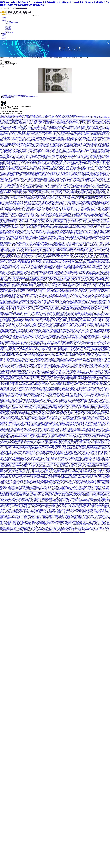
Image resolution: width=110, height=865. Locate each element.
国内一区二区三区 (44, 183)
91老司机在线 (34, 134)
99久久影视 (9, 398)
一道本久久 (35, 122)
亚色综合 (46, 457)
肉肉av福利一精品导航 (60, 132)
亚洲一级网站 (61, 226)
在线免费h (62, 285)
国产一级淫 (44, 197)
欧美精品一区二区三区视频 (30, 400)
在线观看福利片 (38, 203)
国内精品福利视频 (92, 199)
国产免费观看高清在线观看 (39, 337)
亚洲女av (105, 166)
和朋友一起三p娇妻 (12, 300)
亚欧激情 (94, 133)
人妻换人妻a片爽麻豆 (30, 141)
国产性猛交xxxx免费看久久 (89, 344)
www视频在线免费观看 (29, 228)
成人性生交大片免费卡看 (94, 180)
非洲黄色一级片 (12, 289)
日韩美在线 (75, 168)
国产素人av (2, 319)
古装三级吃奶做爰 (6, 298)
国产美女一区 (102, 196)
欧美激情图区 (23, 231)
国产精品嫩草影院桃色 (28, 204)
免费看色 (17, 297)
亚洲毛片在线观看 (90, 222)
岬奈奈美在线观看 (77, 320)
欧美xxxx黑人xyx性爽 (34, 140)
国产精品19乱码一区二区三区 (46, 175)
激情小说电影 (104, 234)
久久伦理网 (43, 375)
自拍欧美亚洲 (8, 296)
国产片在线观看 (88, 348)
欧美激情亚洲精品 (24, 261)
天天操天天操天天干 (99, 187)
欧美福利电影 (62, 396)
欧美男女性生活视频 (104, 134)
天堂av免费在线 (4, 268)
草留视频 (36, 448)
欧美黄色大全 (34, 274)
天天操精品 (8, 425)
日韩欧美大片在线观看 (93, 396)
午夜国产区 (67, 178)
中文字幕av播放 (39, 340)
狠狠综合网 (25, 248)
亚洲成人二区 (15, 127)
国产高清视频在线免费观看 (20, 143)
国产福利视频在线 (86, 373)
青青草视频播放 (9, 119)
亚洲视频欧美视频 (16, 282)
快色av (29, 248)
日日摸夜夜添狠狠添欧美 (24, 500)
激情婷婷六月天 (45, 435)
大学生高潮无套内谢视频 (35, 265)
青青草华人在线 (69, 308)
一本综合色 (47, 155)
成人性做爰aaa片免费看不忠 (7, 187)
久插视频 (13, 273)
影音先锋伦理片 (58, 245)
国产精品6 (31, 178)
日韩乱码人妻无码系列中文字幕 (75, 224)
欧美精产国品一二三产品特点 (37, 318)
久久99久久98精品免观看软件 (52, 256)
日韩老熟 (11, 168)
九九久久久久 (80, 184)
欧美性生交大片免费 (9, 218)
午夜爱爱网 (49, 191)
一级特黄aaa (106, 123)
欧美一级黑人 (96, 244)
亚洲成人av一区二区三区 (88, 168)
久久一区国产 (45, 401)
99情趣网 (39, 234)
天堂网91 (82, 423)
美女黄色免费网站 (105, 318)
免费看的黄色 (75, 352)
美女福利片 (60, 154)
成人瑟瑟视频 (41, 292)
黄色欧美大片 (48, 348)
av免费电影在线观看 (62, 279)
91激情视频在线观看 (20, 460)
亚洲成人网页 (30, 301)
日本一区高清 (8, 480)
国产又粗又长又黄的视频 (77, 309)
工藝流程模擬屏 (8, 26)
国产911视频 (73, 312)
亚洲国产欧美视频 (74, 178)
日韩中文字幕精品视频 (50, 120)
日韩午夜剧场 (35, 125)
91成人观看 (96, 185)
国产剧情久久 (95, 385)
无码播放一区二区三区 (80, 187)
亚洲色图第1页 (28, 488)
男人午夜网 (11, 170)
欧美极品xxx (97, 369)
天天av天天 (32, 404)
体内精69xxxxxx (21, 212)
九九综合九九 (71, 323)
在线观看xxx (11, 134)
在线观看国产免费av (95, 134)
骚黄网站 (15, 196)
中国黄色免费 (84, 498)
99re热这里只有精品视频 (47, 226)
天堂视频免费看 (90, 185)
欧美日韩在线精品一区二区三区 (88, 433)
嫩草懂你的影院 (91, 161)
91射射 (21, 214)
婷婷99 (61, 283)
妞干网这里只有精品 (36, 405)
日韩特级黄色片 (77, 315)
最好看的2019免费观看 (62, 497)
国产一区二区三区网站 (8, 505)
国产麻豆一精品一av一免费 (19, 482)
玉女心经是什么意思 (105, 251)
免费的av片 (33, 192)
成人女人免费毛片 (32, 156)
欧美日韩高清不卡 (63, 314)
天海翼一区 (64, 483)
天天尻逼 (65, 425)
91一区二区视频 (11, 195)
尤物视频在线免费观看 (57, 128)
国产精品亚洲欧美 (14, 324)
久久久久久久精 (103, 447)
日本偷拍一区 (76, 181)
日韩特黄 (50, 474)
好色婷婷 (53, 209)
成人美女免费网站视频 (10, 348)
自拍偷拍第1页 (86, 197)
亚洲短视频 (15, 244)
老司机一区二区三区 (91, 408)
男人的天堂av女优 (85, 396)
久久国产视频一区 (35, 314)
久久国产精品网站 (46, 121)
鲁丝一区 (34, 169)
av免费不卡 (14, 226)
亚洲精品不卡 (17, 154)
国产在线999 (98, 425)
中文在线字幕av (51, 245)
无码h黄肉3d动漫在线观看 (34, 341)
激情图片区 (56, 335)
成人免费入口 (12, 186)
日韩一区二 (86, 221)
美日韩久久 (16, 276)
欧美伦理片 (38, 213)
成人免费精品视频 (60, 375)
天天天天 (101, 244)
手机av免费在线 (101, 157)
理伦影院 (16, 263)
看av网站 (19, 294)
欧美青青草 (23, 370)
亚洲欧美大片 (53, 311)
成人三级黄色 (21, 480)
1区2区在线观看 (36, 331)
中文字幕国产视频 (104, 393)
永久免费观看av (45, 268)
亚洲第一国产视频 (72, 250)
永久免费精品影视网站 (14, 225)
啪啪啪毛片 (104, 178)
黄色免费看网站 (52, 268)
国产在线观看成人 (24, 372)
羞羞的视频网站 (34, 189)
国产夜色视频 (62, 376)
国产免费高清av (43, 499)
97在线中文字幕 (19, 181)
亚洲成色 (58, 144)
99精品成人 (73, 189)
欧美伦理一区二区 (44, 245)
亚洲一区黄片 (62, 178)
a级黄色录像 (45, 158)
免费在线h (63, 332)
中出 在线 (16, 394)
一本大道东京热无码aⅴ (30, 139)
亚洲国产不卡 (71, 192)
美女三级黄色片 (43, 191)
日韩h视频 (16, 129)
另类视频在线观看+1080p (41, 309)
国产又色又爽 (52, 321)
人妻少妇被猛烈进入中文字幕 (79, 135)
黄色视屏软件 (67, 297)
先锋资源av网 (32, 346)
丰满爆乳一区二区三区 (94, 238)
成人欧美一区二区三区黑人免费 (65, 370)
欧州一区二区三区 (78, 169)
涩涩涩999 (39, 144)
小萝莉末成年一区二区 (69, 364)
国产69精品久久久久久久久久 (62, 268)
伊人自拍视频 (13, 167)
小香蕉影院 (14, 160)
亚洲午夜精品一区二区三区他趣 (6, 141)
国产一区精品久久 (87, 143)
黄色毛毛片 (75, 497)
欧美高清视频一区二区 (80, 407)
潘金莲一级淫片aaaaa (79, 434)
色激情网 (64, 172)
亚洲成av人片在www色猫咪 (29, 327)
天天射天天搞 (14, 166)
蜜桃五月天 (15, 162)
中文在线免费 (102, 161)
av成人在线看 (3, 391)
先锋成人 (60, 372)
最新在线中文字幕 (82, 314)
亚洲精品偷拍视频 (47, 301)
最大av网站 (95, 125)
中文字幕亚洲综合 (62, 306)
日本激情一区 (57, 181)
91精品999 (43, 160)
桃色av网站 (23, 122)
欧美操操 (97, 161)
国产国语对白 (42, 381)
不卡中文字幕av (5, 280)
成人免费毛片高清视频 (34, 288)
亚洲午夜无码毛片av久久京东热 (90, 145)
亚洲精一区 (27, 230)
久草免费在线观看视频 (66, 295)
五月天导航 (87, 383)
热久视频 (91, 261)
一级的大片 (40, 150)
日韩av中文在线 (72, 140)
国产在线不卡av (84, 358)
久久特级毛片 (55, 131)
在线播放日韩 (84, 315)
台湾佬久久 (59, 378)
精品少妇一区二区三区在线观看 (48, 263)
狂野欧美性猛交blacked (49, 248)
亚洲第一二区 (103, 126)
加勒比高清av (35, 227)
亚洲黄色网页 (69, 128)
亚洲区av (58, 462)
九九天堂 (51, 117)
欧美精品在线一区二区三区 (67, 158)
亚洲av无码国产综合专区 (8, 361)
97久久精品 (23, 272)
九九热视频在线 (83, 279)
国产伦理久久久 (13, 145)
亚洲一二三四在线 (13, 207)
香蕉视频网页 (39, 181)
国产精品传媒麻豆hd (24, 221)
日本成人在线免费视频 (53, 291)
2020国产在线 (96, 172)
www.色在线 (31, 286)
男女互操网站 (80, 406)
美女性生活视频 (28, 123)
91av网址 (32, 151)
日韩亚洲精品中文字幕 (35, 133)
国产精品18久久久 (67, 154)
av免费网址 (38, 127)
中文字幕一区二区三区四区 (66, 180)
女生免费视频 (48, 187)
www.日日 (14, 391)
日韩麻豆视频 (84, 295)
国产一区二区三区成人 (8, 263)
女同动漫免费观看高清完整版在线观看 (92, 466)
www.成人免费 (80, 198)
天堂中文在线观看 (36, 143)
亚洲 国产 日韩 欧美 (13, 212)
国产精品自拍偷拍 (69, 271)
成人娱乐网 (26, 238)
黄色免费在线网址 (70, 342)
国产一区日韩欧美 (22, 251)
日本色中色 (73, 146)
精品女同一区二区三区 (93, 243)
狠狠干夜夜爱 (9, 431)
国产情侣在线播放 (100, 132)
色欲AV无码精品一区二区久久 (101, 355)
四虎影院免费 (67, 133)
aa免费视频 (57, 318)
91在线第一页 (8, 139)
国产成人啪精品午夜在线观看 (86, 205)
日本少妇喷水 (48, 442)
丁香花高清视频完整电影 (13, 365)
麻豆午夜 (96, 260)
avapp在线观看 (95, 407)
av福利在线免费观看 (46, 460)
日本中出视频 (101, 326)
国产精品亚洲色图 (68, 375)
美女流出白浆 (91, 164)
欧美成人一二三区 (64, 243)
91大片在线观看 (74, 247)
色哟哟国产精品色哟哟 (41, 179)
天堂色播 (29, 160)
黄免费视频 (13, 371)
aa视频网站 (21, 302)
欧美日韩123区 (44, 196)
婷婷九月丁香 (106, 168)
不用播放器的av (19, 186)
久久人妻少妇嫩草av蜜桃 (80, 369)
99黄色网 (18, 382)
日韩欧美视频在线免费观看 (74, 424)
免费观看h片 (98, 387)
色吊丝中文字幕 (53, 292)
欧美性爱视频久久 (96, 379)
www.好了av (58, 364)
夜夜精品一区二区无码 (11, 156)
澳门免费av (101, 243)
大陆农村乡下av (94, 317)
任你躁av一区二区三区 (9, 146)
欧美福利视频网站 (55, 202)
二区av (92, 143)
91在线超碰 (57, 214)
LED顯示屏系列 (8, 28)
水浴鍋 (9, 111)
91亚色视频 (99, 377)
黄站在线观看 (16, 187)
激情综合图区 (81, 288)
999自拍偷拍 (52, 259)
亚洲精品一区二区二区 (8, 228)
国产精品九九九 (41, 441)
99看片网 (52, 312)
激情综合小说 (29, 162)
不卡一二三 (2, 185)
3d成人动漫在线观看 (90, 369)
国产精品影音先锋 (66, 356)
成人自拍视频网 (11, 383)
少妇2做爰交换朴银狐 (22, 175)
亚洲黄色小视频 (69, 320)
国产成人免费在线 (88, 350)
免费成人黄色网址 (19, 183)
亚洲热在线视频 (17, 331)
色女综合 (40, 465)
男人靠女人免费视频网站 (55, 480)
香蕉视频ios (78, 433)
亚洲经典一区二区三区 (95, 255)
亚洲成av (58, 401)
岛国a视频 (55, 282)
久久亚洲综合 (49, 309)
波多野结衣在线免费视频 (19, 228)
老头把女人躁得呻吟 (103, 342)
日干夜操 (44, 384)
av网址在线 (67, 288)
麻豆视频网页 (103, 436)
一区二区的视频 (34, 349)
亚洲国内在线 (78, 161)
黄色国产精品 (3, 315)
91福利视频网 (75, 341)
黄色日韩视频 (96, 468)
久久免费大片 (4, 199)
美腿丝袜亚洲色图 (87, 204)
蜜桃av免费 (9, 236)
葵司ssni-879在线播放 (49, 227)
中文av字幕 (70, 168)
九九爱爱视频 (61, 315)
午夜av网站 (84, 160)
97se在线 (40, 166)
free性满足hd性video (52, 141)
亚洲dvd (7, 315)
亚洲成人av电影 (43, 315)
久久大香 (64, 236)
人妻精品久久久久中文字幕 (41, 400)
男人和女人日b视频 (69, 419)
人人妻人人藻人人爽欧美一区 (53, 222)
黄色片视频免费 (100, 291)
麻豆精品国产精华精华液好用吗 (37, 163)
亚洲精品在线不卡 (5, 272)
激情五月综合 (100, 317)
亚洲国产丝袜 (65, 465)
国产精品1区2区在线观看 (34, 154)
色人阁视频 (57, 302)
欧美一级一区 (89, 285)
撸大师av (91, 248)
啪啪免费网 (77, 237)
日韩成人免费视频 (53, 123)
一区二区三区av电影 (22, 244)
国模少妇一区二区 (77, 292)
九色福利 (101, 273)
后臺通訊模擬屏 (8, 21)
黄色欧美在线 (44, 225)
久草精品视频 (81, 238)
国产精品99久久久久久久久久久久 (102, 302)
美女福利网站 (72, 161)
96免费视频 (4, 284)
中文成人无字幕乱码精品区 (81, 140)
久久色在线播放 (24, 350)
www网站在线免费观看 (87, 178)
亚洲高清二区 (67, 226)
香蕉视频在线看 (97, 371)
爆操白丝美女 (24, 358)
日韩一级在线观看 (60, 215)
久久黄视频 (83, 230)
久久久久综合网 (48, 205)
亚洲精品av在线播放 (45, 143)
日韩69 (73, 180)
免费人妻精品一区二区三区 (18, 237)
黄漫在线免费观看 (30, 129)
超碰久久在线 (26, 183)
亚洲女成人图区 (71, 401)
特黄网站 (92, 430)
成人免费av (104, 139)
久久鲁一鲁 (70, 135)
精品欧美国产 (3, 320)
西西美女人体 (77, 183)
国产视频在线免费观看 (90, 149)
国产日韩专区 (48, 354)
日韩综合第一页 (11, 210)
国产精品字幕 (93, 416)
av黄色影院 (25, 486)
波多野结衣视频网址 (61, 346)
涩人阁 (27, 308)
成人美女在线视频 (92, 132)
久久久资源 (105, 145)
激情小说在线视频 (29, 437)
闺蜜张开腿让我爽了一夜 (105, 184)
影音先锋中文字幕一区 (71, 185)
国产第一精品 (52, 174)
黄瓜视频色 (52, 224)
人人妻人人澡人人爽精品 (22, 160)
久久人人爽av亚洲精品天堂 (98, 459)
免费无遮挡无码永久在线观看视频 (61, 224)
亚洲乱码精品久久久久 (71, 187)
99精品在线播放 (69, 121)
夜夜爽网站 (93, 320)
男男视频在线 (7, 313)
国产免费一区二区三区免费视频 (65, 221)
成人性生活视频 (43, 137)
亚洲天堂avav (89, 292)
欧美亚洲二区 (84, 371)
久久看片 (7, 469)
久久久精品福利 (92, 158)
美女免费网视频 (58, 138)
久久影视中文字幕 (45, 203)
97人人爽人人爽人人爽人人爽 (88, 359)
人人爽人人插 (51, 457)
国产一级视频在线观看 (84, 237)
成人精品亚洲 (15, 219)
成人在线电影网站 (65, 329)
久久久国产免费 (38, 157)
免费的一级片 (85, 191)
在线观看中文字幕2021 (58, 284)
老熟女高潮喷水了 (60, 161)
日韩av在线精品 (38, 149)
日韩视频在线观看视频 (71, 449)
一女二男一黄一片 (32, 458)
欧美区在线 (89, 166)
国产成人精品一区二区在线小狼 (12, 413)
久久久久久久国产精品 (101, 308)
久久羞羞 (78, 312)
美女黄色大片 (55, 476)
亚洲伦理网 (78, 256)
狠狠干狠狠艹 (19, 354)
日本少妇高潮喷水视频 (15, 274)
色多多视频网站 (23, 144)
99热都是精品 (54, 146)
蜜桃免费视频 (81, 324)
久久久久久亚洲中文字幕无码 (80, 117)
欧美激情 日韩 (32, 449)
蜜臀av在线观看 (9, 162)
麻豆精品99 (96, 219)
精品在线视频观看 (33, 396)
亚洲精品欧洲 (43, 356)
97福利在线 (75, 209)
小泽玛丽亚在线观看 (77, 263)
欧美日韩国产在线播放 (45, 475)
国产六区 (4, 410)
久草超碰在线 (96, 175)
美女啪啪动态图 (41, 298)
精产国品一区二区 (97, 422)
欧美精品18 (59, 267)
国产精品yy (72, 260)
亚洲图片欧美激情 (76, 375)
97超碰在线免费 (74, 376)
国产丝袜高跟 (56, 178)
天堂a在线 (10, 179)
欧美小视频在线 (65, 472)
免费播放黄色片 (91, 480)
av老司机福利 (75, 335)
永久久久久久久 (52, 238)
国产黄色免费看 (3, 434)
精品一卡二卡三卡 (24, 154)
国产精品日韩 (14, 476)
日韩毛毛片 (81, 221)
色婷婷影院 (90, 140)
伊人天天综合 (69, 341)
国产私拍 (16, 224)
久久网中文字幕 (73, 139)
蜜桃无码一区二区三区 (39, 236)
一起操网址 (78, 226)
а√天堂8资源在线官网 (63, 466)
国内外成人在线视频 (10, 157)
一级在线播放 (7, 453)
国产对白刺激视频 (78, 401)
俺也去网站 (49, 169)
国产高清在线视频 (71, 412)
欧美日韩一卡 (26, 356)
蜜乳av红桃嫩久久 (73, 245)
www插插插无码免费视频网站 (52, 140)
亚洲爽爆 (8, 410)
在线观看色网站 (18, 157)
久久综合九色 (102, 119)
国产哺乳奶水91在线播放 (8, 178)
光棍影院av (87, 238)
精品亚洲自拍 (29, 462)
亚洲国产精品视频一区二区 (100, 232)
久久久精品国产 (12, 491)
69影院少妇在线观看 (9, 279)
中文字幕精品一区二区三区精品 (19, 417)
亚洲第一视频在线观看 (53, 420)
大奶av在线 (76, 192)
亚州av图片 (23, 163)
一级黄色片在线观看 (14, 424)
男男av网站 (21, 320)
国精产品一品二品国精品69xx (71, 504)
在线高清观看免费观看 (60, 436)
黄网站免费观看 (69, 145)
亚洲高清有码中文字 (21, 307)
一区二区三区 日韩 (103, 257)
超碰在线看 (86, 329)
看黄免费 (95, 253)
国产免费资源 (83, 445)
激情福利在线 (82, 192)
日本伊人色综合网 (47, 209)
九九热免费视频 (44, 131)
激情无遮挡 (35, 255)
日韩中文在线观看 (30, 384)
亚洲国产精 (89, 242)
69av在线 (72, 214)
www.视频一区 (74, 207)
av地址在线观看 (85, 250)
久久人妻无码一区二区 (20, 247)
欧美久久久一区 (100, 481)
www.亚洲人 (37, 500)
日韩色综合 (58, 332)
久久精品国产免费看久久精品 (96, 399)
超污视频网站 (51, 158)
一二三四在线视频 (76, 488)
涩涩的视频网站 (81, 190)
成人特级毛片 (37, 406)
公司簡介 (8, 95)
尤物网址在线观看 (39, 321)
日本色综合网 (105, 453)
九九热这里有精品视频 (48, 212)
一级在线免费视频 (60, 260)
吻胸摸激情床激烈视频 (64, 307)
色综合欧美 (3, 335)
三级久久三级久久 (21, 435)
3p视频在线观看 (39, 342)
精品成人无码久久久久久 (80, 349)
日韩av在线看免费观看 (68, 117)
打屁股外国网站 (84, 312)
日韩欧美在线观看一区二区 (34, 273)
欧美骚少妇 (95, 493)
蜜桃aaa (74, 325)
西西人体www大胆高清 (92, 283)
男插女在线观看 (15, 500)
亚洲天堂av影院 (85, 262)
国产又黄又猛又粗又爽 (30, 477)
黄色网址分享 (11, 268)
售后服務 (4, 37)
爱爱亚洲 (75, 141)
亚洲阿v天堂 (96, 329)
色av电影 (34, 123)
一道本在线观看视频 (62, 463)
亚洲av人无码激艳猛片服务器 (101, 222)
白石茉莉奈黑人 (17, 178)
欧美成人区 (29, 378)
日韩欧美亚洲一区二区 (41, 422)
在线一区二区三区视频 (42, 395)
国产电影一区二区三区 (4, 372)
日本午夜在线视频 (54, 184)
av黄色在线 (91, 202)
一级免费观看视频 (80, 245)
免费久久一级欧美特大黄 (99, 478)
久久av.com (96, 273)
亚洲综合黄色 (73, 487)
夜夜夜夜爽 (97, 213)
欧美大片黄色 (97, 167)
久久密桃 (12, 343)
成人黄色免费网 (104, 255)
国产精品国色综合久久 (104, 442)
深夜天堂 (10, 233)
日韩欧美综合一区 (58, 158)
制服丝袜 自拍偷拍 (66, 355)
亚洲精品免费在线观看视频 (101, 263)
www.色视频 (64, 378)
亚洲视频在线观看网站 (65, 395)
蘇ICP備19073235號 (30, 109)
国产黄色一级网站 (29, 381)
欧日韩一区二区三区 (45, 127)
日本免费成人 (72, 330)
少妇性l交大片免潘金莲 (97, 192)
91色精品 (88, 265)
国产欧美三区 (16, 132)
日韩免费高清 (27, 413)
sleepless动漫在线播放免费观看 (7, 189)
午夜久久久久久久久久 (55, 382)
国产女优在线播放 (12, 436)
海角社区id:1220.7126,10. (32, 416)
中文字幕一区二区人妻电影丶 (47, 210)
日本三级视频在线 (57, 198)
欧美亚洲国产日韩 (63, 134)
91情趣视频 (105, 337)
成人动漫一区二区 (20, 192)
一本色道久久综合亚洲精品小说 (29, 411)
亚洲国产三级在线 (102, 183)
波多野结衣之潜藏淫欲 (65, 189)
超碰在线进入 (61, 441)
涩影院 (101, 446)
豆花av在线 (6, 221)
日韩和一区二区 (60, 448)
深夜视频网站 (48, 375)
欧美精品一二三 (104, 224)
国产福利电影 (40, 168)
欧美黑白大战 (53, 187)
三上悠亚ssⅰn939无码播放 (38, 408)
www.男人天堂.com (48, 230)
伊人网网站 (73, 389)
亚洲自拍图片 (14, 192)
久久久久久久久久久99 (98, 168)
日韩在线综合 (72, 149)
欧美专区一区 (48, 298)
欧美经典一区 (68, 204)
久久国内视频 (19, 391)
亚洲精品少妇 (91, 191)
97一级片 (89, 289)
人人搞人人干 (39, 119)
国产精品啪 (99, 135)
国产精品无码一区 (79, 331)
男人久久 (42, 247)
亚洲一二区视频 (90, 175)
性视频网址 (102, 117)
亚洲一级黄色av (67, 389)
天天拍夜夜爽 (52, 134)
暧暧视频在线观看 (52, 236)
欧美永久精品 (65, 152)
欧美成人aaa (29, 472)
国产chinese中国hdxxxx (30, 207)
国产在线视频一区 (83, 253)
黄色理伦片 (49, 314)
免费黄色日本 (98, 128)
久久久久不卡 (22, 437)
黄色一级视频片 (17, 218)
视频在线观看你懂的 (7, 160)
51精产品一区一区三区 (23, 190)
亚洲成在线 (61, 393)
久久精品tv (60, 282)
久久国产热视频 (19, 169)
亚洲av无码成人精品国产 (103, 463)
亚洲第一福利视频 (36, 137)
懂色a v (50, 471)
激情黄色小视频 (95, 348)
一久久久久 (35, 295)
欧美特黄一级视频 (67, 247)
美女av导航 (41, 305)
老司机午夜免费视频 (51, 285)
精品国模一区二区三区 (69, 183)
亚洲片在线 (54, 267)
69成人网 (91, 129)
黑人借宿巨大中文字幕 (49, 393)
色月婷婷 (8, 167)
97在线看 (91, 150)
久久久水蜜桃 (23, 462)
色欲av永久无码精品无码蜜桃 (18, 236)
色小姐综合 (66, 294)
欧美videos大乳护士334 (8, 314)
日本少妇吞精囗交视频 (8, 239)
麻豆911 (67, 214)
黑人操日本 (7, 277)
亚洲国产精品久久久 (33, 238)
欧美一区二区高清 (46, 465)
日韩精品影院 (50, 198)
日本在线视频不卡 (58, 433)
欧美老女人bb (59, 250)
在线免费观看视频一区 (99, 335)
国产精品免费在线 (32, 190)
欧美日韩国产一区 (102, 407)
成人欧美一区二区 (100, 198)
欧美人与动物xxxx (63, 401)
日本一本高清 (7, 208)
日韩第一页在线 (88, 423)
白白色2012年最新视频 (89, 190)
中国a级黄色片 (38, 210)
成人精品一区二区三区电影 (43, 312)
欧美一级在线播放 (42, 244)
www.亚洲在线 (25, 253)
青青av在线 (62, 387)
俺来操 (105, 121)
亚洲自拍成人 (64, 122)
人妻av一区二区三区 (46, 149)
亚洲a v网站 (56, 117)
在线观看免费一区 (17, 441)
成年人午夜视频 (4, 365)
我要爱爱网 (77, 127)
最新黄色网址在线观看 (79, 133)
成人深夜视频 (30, 385)
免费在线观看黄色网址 (74, 377)
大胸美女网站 (34, 422)
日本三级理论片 (24, 282)
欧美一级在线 (59, 213)
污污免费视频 (98, 210)
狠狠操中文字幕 (4, 203)
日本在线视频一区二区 (65, 210)
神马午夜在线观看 (6, 144)
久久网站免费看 (13, 313)
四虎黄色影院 (56, 125)
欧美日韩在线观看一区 (37, 242)
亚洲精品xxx (55, 349)
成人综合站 (17, 494)
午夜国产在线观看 (31, 388)
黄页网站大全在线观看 (31, 131)
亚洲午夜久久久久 (73, 451)
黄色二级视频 (46, 280)
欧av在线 (74, 378)
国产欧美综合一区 (5, 205)
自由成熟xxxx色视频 (87, 236)
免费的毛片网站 (78, 125)
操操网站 (43, 278)
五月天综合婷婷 (75, 274)
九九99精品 (19, 173)
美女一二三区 (106, 129)
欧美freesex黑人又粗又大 (88, 167)
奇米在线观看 (100, 121)
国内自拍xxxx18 (95, 434)
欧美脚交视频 (7, 411)
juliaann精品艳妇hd (34, 305)
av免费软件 (60, 175)
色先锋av (71, 472)
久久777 (30, 221)
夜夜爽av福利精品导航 (32, 150)
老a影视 (105, 125)
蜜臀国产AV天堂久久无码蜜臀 (56, 413)
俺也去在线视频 (15, 121)
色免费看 (62, 129)
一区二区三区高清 (39, 141)
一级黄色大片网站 (87, 259)
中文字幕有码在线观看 (91, 160)
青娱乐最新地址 (62, 233)
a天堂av (86, 389)
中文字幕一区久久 (51, 164)
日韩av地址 (77, 253)
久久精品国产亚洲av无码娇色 (83, 425)
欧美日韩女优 (27, 212)
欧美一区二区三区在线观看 (29, 167)
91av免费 (97, 315)
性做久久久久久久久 (37, 253)
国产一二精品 (10, 267)
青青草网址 (2, 216)
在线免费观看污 (17, 180)
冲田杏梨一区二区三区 (26, 505)
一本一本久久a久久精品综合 (29, 205)
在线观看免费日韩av (63, 239)
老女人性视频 (68, 481)
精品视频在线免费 (91, 335)
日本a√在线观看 (27, 375)
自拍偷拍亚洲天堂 (37, 199)
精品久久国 (72, 297)
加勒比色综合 (75, 152)
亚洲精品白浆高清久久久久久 (53, 133)
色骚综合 (11, 256)
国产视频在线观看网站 (80, 420)
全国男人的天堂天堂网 (85, 225)
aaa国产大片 (78, 123)
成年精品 (56, 288)
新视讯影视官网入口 (72, 317)
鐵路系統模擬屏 (36, 57)
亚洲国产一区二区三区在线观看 (95, 457)
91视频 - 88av (30, 291)
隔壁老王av (52, 214)
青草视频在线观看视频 (84, 481)
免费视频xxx (12, 358)
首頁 (5, 64)
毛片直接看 (42, 370)
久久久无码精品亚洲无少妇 (96, 311)
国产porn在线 (13, 181)
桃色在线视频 (98, 462)
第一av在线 (8, 326)
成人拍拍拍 (102, 236)
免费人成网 (70, 216)
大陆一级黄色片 (71, 434)
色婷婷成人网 (34, 366)
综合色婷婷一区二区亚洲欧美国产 (11, 364)
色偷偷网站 (82, 128)
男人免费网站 (47, 462)
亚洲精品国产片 (75, 251)
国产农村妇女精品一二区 (39, 290)
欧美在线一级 (66, 388)
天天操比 (103, 295)
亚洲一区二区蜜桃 (63, 228)
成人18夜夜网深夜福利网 (54, 221)
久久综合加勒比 (64, 414)
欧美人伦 (73, 154)
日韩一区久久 (44, 492)
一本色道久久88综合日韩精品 (92, 183)
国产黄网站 (3, 128)
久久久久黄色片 (6, 430)
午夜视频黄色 (90, 342)
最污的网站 (47, 154)
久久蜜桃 (71, 388)
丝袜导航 (31, 185)
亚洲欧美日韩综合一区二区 (101, 501)
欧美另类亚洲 (26, 263)
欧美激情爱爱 (77, 337)
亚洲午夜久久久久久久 (89, 212)
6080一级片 (68, 498)
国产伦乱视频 (56, 204)
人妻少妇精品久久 (72, 163)
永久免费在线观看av (51, 405)
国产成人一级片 (17, 216)
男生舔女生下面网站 (95, 184)
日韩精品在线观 (32, 475)
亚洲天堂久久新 (28, 297)
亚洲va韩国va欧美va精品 (98, 156)
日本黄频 (103, 422)
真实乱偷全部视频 (76, 321)
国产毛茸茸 (67, 262)
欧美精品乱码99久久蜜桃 (51, 406)
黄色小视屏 (64, 138)
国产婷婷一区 (71, 294)
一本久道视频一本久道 (71, 327)
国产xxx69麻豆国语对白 (16, 122)
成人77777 (94, 259)
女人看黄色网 (38, 225)
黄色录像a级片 (86, 307)
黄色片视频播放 (46, 172)
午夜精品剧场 (7, 198)
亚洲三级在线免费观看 (85, 458)
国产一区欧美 (82, 149)
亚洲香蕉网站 (60, 199)
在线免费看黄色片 (81, 413)
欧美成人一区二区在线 (104, 320)
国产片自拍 (69, 390)
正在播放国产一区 (44, 367)
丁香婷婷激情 (16, 203)
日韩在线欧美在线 (85, 239)
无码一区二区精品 (99, 166)
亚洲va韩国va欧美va (37, 414)
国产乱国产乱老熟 (68, 195)
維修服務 (20, 95)
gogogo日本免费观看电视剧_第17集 (10, 251)
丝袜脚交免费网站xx (35, 187)
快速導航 (4, 97)
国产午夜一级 (41, 189)
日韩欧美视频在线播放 (24, 342)
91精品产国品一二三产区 (90, 128)
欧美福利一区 (60, 190)
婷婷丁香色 (20, 256)
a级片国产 (17, 419)
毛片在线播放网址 (21, 135)
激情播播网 (49, 501)
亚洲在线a (97, 164)
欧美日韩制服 (59, 412)
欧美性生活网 (38, 477)
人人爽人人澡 (70, 446)
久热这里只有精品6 (45, 117)
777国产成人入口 (88, 495)
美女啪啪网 (9, 367)
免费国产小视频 (43, 202)
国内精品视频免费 (8, 127)
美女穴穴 (11, 330)
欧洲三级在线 (36, 204)
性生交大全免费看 (38, 401)
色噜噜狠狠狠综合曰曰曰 (55, 143)
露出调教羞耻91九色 (57, 196)
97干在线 (64, 340)
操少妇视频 (22, 225)
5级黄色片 (62, 212)
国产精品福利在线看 (99, 480)
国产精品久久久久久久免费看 (76, 262)
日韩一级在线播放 (106, 385)
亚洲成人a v (55, 441)
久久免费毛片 (92, 207)
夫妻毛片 (36, 343)
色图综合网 (91, 370)
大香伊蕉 (102, 209)
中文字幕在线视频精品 (35, 375)
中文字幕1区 (13, 385)
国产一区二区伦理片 (83, 296)
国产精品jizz (54, 218)
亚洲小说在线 (6, 170)
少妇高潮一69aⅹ (40, 428)
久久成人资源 (19, 412)
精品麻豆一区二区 (98, 453)
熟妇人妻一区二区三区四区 (5, 262)
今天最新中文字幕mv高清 (53, 443)
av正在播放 (88, 135)
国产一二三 (45, 274)
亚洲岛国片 (61, 169)
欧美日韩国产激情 (6, 303)
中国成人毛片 (12, 149)
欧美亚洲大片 (84, 365)
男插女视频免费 (29, 295)
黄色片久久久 (14, 396)
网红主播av (27, 294)
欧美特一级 (23, 318)
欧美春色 (79, 207)
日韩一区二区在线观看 (51, 378)
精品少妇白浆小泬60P (37, 226)
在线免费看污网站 (46, 272)
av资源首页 (90, 154)
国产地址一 (89, 272)
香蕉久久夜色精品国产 (85, 256)
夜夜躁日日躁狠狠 (65, 137)
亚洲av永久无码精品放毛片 (10, 253)
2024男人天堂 (94, 388)
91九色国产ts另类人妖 (15, 139)
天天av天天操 (5, 183)
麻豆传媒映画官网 (55, 314)
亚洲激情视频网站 (35, 216)
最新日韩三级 (77, 379)
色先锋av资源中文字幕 (25, 151)
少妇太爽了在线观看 (52, 161)
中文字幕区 (3, 260)
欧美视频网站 (29, 158)
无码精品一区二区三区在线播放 (58, 265)
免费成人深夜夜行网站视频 (41, 254)
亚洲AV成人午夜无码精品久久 (25, 245)
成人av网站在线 (15, 190)
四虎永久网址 (78, 222)
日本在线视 (72, 225)
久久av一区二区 (43, 283)
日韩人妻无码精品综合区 (42, 164)
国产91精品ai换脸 (30, 203)
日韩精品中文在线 (70, 122)
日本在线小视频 (20, 327)
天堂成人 (58, 276)
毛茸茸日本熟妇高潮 (27, 169)
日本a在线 (59, 472)
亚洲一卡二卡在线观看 (41, 156)
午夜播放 (57, 120)
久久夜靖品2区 (60, 126)
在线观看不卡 (25, 156)
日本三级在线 (38, 117)
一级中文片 (57, 418)
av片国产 (10, 369)
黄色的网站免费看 (96, 350)
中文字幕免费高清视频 (16, 230)
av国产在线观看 (96, 117)
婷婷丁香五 (104, 312)
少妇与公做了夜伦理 (29, 121)
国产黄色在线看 (65, 245)
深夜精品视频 (101, 219)
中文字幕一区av (9, 184)
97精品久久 (49, 254)
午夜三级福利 (64, 411)
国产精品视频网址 (11, 329)
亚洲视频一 (31, 343)
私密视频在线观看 (58, 192)
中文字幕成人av (37, 498)
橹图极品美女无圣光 (100, 429)
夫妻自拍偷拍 (64, 151)
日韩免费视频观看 (88, 434)
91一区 (89, 134)
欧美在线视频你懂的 (10, 359)
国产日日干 (62, 303)
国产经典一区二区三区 (104, 247)
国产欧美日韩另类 (103, 325)
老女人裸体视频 (80, 150)
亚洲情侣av (66, 400)
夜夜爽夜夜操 (46, 321)
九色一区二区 (88, 326)
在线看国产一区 (24, 458)
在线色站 (85, 319)
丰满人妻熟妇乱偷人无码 (103, 423)
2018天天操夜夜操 (9, 185)
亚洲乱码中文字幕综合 (85, 208)
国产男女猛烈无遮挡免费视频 (8, 471)
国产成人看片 (74, 190)
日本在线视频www (44, 491)
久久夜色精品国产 (74, 296)
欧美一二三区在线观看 (37, 361)
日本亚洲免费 (46, 224)
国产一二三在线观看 (38, 291)
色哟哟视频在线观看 (68, 448)
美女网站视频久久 (76, 230)
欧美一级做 (6, 419)
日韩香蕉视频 (104, 412)
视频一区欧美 (74, 144)
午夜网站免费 (28, 417)
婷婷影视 (93, 449)
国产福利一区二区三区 (9, 319)
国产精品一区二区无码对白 (67, 452)
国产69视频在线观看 (38, 121)
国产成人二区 (100, 145)
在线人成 (78, 132)
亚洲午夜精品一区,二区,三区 (86, 151)
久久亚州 (10, 234)
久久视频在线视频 (32, 474)
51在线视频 (28, 135)
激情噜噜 (62, 203)
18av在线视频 (70, 483)
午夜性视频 (105, 249)
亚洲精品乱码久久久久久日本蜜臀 (31, 395)
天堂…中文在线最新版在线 (97, 420)
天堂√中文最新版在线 (83, 232)
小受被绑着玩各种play (65, 478)
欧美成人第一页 (68, 313)
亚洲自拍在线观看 (96, 266)
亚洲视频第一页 (97, 120)
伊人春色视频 (28, 481)
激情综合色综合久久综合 (41, 260)
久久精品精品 (45, 128)
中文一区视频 (9, 484)
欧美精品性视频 (61, 288)
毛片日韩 (100, 221)
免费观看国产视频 (34, 128)
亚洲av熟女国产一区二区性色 (79, 346)
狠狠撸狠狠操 (29, 242)
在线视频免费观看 (90, 340)
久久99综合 (41, 173)
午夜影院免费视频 (65, 337)
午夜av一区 (23, 441)
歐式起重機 (13, 111)
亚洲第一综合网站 (59, 179)
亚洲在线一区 (8, 155)
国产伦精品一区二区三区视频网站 (21, 285)
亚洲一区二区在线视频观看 (50, 412)
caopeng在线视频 (54, 460)
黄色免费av (46, 189)
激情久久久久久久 (91, 375)
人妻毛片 (92, 214)
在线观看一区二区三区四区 (9, 321)
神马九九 (106, 190)
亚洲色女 (9, 274)
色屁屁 (2, 143)
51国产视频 (2, 290)
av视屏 (28, 412)
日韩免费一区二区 (84, 119)
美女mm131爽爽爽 (79, 471)
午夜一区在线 (7, 137)
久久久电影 (56, 261)
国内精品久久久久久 (26, 371)
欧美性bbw (77, 294)
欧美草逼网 (31, 468)
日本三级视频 (66, 140)
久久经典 (6, 271)
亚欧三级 (28, 140)
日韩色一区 (91, 364)
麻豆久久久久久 (91, 491)
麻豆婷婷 (90, 156)
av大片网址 (17, 126)
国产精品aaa (85, 395)
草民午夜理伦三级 (51, 137)
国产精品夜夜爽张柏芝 (24, 185)
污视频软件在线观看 (21, 306)
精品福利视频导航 (88, 186)
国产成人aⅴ (37, 388)
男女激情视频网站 (55, 500)
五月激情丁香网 (46, 413)
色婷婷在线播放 (55, 244)
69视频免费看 (104, 347)
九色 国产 (87, 305)
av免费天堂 (63, 141)
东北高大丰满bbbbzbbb (79, 196)
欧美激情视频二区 (95, 327)
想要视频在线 (52, 399)
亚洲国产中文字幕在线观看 (42, 135)
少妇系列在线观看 (53, 172)
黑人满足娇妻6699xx (94, 476)
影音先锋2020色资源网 (10, 449)
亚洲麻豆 (84, 170)
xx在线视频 (38, 131)
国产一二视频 (86, 394)
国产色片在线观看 (103, 175)
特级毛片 (46, 236)
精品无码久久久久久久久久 (30, 464)
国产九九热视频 (54, 190)
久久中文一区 (97, 251)
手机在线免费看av (54, 286)
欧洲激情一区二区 (69, 141)
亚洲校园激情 (41, 359)
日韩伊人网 (78, 166)
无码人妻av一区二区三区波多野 (32, 370)
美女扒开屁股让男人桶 (79, 478)
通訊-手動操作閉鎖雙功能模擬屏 (11, 22)
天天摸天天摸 (76, 267)
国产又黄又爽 (19, 491)
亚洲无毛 (51, 178)
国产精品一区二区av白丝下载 (102, 294)
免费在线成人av (3, 125)
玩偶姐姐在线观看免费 (29, 236)
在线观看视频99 (12, 354)
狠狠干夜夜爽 (28, 280)
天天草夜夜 (83, 125)
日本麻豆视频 (39, 325)
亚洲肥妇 (100, 476)
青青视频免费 (52, 203)
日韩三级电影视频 (58, 152)
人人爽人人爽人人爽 (50, 152)
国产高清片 (11, 497)
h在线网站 (84, 278)
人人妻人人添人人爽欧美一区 (101, 138)
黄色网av (28, 155)
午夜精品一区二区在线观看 (40, 302)
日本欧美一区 (85, 477)
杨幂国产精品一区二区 (38, 332)
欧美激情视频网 (34, 488)
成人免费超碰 (46, 243)
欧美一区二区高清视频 (7, 286)
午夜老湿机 (12, 315)
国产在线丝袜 (4, 463)
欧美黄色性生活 (46, 464)
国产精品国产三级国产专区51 (58, 407)
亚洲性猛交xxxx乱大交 (19, 268)
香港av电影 (14, 232)
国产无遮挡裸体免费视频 (14, 221)
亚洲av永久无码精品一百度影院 (19, 158)
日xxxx (1, 300)
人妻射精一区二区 (86, 317)
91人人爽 (69, 170)
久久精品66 (97, 414)
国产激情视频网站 (15, 352)
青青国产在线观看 (51, 132)
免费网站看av (40, 146)
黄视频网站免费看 (81, 447)
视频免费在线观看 (67, 179)
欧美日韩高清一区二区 (71, 429)
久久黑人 (57, 494)
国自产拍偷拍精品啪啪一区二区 (40, 323)
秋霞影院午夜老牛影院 (48, 463)
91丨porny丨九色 (53, 280)
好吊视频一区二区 (17, 330)
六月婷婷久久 (98, 207)
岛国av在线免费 (23, 352)
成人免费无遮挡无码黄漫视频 (18, 375)
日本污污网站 (19, 404)
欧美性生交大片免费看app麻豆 (85, 431)
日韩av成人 (23, 209)
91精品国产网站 (50, 197)
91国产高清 (63, 338)
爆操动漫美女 (26, 492)
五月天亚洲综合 (57, 248)
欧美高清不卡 (44, 237)
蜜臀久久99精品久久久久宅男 (60, 449)
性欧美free (79, 203)
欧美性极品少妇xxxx (89, 440)
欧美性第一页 (88, 469)
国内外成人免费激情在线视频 (32, 209)
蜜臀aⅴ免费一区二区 (51, 213)
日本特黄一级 (39, 464)
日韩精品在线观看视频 (20, 379)
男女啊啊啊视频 (15, 116)
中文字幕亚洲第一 (13, 418)
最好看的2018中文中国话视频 (98, 186)
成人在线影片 (89, 125)
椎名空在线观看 (86, 179)
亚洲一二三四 (102, 172)
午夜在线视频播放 (48, 232)
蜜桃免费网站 (81, 313)
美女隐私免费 (13, 144)
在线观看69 (61, 117)
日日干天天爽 (45, 291)
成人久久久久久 (24, 291)
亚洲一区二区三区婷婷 (96, 405)
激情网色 (21, 469)
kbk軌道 (1, 111)
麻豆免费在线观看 (21, 152)
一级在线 (3, 162)
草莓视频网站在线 (55, 220)
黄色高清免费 (29, 441)
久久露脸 (12, 292)
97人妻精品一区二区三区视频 (16, 347)
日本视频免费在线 (79, 157)
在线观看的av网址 (96, 126)
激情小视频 (2, 155)
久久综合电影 (51, 335)
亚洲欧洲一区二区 (76, 393)
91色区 (102, 141)
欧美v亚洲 (88, 131)
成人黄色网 (2, 253)
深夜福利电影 (96, 189)
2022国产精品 (60, 280)
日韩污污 (8, 128)
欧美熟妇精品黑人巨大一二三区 (70, 184)
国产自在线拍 (47, 292)
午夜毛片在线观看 (3, 254)
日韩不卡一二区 (105, 135)
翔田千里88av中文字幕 (53, 135)
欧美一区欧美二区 (11, 332)
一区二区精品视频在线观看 (37, 219)
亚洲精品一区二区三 (51, 338)
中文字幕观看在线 (63, 230)
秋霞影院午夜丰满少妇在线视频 (40, 468)
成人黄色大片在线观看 (36, 276)
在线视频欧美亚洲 (33, 146)
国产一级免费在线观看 (33, 138)
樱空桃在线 (33, 212)
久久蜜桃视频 (53, 486)
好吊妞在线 (15, 256)
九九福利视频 (80, 307)
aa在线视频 (88, 320)
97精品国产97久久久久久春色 (66, 325)
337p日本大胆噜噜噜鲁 (87, 470)
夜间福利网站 (27, 320)
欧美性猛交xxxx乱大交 (50, 320)
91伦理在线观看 (6, 312)
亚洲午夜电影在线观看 (21, 232)
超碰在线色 (74, 443)
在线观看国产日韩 (24, 178)
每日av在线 (46, 447)
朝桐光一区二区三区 (21, 464)
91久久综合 (73, 326)
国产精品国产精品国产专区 (36, 272)
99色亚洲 (36, 185)
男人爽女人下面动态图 (42, 201)
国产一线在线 (104, 405)
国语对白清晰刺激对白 (37, 436)
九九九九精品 (101, 272)
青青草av (78, 205)
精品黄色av (62, 125)
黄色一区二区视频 (13, 152)
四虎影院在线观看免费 (88, 120)
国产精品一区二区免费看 (38, 365)
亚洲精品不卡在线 (63, 168)
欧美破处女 (71, 454)
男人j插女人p (10, 158)
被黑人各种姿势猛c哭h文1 (49, 347)
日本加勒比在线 (72, 123)
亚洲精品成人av (19, 266)
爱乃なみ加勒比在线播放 (86, 327)
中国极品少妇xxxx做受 (37, 459)
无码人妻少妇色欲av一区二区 (17, 128)
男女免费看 (96, 487)
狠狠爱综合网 (57, 116)
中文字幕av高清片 (52, 276)
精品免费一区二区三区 (97, 285)
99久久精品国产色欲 (19, 423)
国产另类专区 (41, 125)
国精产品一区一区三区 (84, 355)
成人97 (1, 417)
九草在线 (3, 120)
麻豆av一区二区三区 (17, 254)
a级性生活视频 (82, 126)
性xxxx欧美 (20, 120)
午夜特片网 (24, 317)
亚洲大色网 (70, 497)
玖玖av (58, 416)
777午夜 (85, 410)
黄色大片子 (49, 422)
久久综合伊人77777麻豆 (90, 378)
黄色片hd (8, 227)
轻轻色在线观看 (15, 278)
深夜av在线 (6, 213)
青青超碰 (11, 231)
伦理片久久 (76, 305)
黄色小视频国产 (87, 360)
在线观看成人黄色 (32, 423)
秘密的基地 (37, 356)
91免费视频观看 (51, 318)
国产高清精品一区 (97, 144)
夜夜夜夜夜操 (83, 183)
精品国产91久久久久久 (66, 274)
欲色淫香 (57, 259)
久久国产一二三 (84, 226)
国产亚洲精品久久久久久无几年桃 (102, 358)
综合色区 (65, 128)
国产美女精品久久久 (18, 279)
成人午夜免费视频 (85, 207)
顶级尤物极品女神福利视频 (75, 367)
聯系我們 (25, 8)
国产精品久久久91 (93, 265)
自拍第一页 (60, 172)
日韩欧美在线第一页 (24, 138)
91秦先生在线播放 (14, 402)
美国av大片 (33, 483)
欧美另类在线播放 (6, 460)
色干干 (88, 214)
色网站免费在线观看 (103, 381)
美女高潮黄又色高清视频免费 (21, 210)
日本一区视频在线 (13, 201)
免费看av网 (88, 170)
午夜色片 (98, 292)
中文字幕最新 (104, 151)
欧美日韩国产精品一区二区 (30, 329)
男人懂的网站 (80, 218)
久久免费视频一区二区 (99, 282)
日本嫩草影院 (22, 222)
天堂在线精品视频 (54, 481)
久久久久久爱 (22, 187)
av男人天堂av (91, 138)
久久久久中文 (60, 247)
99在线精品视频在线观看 (54, 396)
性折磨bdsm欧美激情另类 (68, 360)
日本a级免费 (13, 414)
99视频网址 (47, 250)
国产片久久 (13, 296)
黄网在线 (103, 286)
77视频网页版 (105, 306)
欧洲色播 (97, 204)
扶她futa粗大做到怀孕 (23, 503)
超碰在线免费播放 (77, 158)
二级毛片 (73, 219)
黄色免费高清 (74, 179)
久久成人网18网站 (99, 319)
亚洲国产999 (87, 484)
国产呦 (28, 144)
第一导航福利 (90, 371)
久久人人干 (102, 167)
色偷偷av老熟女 (94, 352)
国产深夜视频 (58, 186)
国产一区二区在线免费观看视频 (18, 133)
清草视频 (20, 439)
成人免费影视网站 (20, 451)
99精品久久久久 (5, 302)
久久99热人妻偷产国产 (27, 354)
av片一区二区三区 (95, 469)
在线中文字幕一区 (32, 285)
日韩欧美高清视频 (64, 474)
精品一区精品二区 (22, 129)
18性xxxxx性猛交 (11, 183)
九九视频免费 (71, 175)
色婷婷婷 (48, 150)
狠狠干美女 (74, 195)
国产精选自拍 (94, 486)
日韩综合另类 (10, 196)
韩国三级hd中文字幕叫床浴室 (16, 387)
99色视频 (31, 331)
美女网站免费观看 (62, 291)
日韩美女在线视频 (34, 476)
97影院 (40, 218)
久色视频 (38, 389)
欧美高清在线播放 (74, 210)
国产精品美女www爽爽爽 (79, 446)
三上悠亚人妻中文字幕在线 (65, 343)
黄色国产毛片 (15, 135)
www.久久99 (31, 373)
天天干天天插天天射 (8, 311)
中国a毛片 (18, 498)
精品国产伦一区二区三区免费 (94, 141)
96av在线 (36, 373)
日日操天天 (80, 168)
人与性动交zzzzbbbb (45, 144)
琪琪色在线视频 (57, 122)
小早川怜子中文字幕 (45, 199)
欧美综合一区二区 (91, 226)
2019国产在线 (105, 500)
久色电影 (83, 255)
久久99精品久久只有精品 (27, 459)
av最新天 (91, 144)
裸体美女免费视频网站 (19, 284)
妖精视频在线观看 (17, 361)
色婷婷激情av (103, 160)
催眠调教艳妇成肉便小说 (35, 451)
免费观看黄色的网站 (62, 327)
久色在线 (23, 294)
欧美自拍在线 (53, 305)
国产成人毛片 (85, 263)
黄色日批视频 (27, 367)
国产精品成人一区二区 (28, 315)
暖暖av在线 (10, 219)
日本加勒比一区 (97, 323)
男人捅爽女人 (35, 433)
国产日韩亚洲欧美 (89, 361)
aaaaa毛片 (80, 410)
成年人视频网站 (29, 251)
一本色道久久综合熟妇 (7, 406)
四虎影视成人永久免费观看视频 (12, 320)
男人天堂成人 (29, 122)
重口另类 (62, 347)
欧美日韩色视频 (100, 123)
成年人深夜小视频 (52, 219)
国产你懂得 (91, 329)
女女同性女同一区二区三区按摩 (42, 329)
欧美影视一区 (56, 376)
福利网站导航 (107, 272)
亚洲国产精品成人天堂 (78, 243)
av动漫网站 (3, 172)
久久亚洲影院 (72, 404)
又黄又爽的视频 (93, 308)
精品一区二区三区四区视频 (68, 459)
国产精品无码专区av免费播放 (82, 134)
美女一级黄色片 (62, 308)
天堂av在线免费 (28, 259)
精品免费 (85, 449)
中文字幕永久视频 (74, 311)
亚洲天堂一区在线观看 (89, 213)
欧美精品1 (13, 408)
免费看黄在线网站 (93, 157)
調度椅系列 (7, 31)
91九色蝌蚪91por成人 (73, 431)
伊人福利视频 (99, 199)
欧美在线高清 (93, 332)
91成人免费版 (96, 154)
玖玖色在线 (12, 126)
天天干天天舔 (37, 132)
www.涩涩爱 (66, 166)
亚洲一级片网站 (57, 197)
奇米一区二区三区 (26, 128)
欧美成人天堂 (96, 119)
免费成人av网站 (83, 375)
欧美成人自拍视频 (71, 134)
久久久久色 (85, 234)
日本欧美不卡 (49, 419)
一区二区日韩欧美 (81, 366)
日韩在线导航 (38, 205)
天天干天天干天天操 (104, 371)
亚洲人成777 (88, 388)
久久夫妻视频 (87, 391)
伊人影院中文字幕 (77, 272)
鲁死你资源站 (22, 123)
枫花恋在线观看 (69, 332)
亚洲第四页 (14, 484)
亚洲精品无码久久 (73, 347)
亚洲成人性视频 (61, 237)
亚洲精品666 (5, 255)
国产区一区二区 (86, 417)
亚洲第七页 (26, 423)
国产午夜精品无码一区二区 (53, 201)
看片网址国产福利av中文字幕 (60, 273)
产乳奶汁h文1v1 (62, 145)
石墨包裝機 (17, 111)
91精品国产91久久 (98, 300)
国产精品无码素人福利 (85, 332)
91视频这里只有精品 (6, 371)
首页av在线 (94, 242)
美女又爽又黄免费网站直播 (6, 150)
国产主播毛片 (52, 185)
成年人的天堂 (29, 296)
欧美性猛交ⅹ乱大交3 (32, 376)
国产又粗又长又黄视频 (64, 417)
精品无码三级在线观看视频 (12, 407)
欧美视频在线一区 (16, 405)
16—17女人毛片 (65, 198)
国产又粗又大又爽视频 (97, 365)
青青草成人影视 (11, 255)
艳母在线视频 (22, 172)
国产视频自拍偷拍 (34, 298)
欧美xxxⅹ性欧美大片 (51, 303)
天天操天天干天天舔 (58, 296)
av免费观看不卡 (15, 123)
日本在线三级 (34, 239)
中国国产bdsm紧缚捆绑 (93, 121)
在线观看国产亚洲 (103, 329)
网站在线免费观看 (50, 192)
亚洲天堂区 (57, 164)
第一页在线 (18, 296)
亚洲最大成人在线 (37, 306)
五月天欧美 (103, 174)
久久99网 (25, 197)
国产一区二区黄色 (94, 309)
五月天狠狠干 (84, 404)
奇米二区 (26, 475)
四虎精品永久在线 (54, 154)
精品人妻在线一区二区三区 (28, 120)
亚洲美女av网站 (21, 402)
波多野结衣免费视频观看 (33, 394)
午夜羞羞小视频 (3, 308)
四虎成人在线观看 (103, 216)
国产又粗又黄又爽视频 (76, 255)
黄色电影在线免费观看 (33, 193)
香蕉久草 (2, 321)
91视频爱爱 (37, 202)
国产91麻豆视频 (21, 259)
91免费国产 (80, 504)
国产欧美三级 (106, 244)
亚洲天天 (97, 127)
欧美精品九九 (88, 139)
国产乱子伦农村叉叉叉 (80, 326)
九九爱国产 (94, 504)
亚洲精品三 (27, 359)
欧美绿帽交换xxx (25, 286)
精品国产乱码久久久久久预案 (29, 401)
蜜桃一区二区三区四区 (55, 121)
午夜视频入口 (49, 343)
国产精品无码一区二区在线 (60, 271)
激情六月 (21, 395)
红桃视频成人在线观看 (99, 214)
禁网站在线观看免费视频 (63, 156)
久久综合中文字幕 (20, 164)
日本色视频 (80, 419)
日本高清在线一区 (31, 447)
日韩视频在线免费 (82, 173)
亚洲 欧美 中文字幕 (83, 289)
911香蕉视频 (28, 187)
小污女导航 (34, 179)
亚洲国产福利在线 (30, 210)
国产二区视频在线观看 (85, 400)
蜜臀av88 (80, 215)
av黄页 (99, 286)
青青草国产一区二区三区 (78, 452)
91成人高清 (58, 379)
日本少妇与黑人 (54, 162)
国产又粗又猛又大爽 (13, 213)
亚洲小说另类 (63, 309)
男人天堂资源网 (61, 183)
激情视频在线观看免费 (60, 238)
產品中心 (4, 20)
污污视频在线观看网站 (33, 486)
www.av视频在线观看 (91, 343)
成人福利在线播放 (102, 301)
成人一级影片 (55, 404)
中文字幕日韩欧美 (10, 193)
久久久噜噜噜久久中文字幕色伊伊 (53, 394)
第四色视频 (98, 226)
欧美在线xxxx (8, 295)
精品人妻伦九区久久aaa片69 (54, 324)
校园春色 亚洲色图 (89, 116)
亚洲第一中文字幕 (31, 442)
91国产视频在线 (103, 189)
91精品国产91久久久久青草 (92, 278)
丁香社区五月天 (22, 348)
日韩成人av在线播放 (7, 116)
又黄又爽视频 (71, 358)
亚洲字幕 (99, 174)
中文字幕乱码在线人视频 (66, 197)
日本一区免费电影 (89, 230)
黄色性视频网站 (58, 483)
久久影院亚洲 (5, 389)
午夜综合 (53, 266)
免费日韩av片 (41, 385)
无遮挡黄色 (95, 261)
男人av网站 (38, 123)
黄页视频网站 (9, 318)
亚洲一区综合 (80, 402)
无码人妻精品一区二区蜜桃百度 (93, 137)
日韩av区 (59, 337)
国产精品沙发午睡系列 (71, 120)
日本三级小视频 (90, 244)
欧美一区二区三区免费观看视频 (22, 326)
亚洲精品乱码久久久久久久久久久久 (33, 126)
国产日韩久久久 (60, 146)
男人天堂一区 (92, 355)
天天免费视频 (11, 209)
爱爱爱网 (29, 405)
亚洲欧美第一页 (69, 273)
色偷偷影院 (6, 212)
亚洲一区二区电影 (100, 390)
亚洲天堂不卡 (26, 220)
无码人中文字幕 (62, 201)
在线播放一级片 (51, 400)
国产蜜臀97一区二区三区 (94, 146)
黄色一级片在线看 (70, 259)
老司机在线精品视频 (37, 495)
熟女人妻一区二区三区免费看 (39, 472)
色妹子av (92, 443)
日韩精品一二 (90, 203)
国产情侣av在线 (46, 284)
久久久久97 (68, 423)
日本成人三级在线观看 (82, 499)
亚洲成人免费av (47, 190)
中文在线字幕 (88, 155)
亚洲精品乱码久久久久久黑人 (77, 261)
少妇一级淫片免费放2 (104, 469)
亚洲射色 (49, 283)
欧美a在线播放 (64, 406)
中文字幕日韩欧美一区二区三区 (32, 191)
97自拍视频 (86, 402)
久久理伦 (57, 303)
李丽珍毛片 (7, 216)
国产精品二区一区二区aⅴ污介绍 (78, 172)
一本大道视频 (17, 291)
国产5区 (59, 491)
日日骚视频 (11, 331)
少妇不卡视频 (23, 125)
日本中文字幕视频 (73, 129)
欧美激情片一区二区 (71, 205)
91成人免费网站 (68, 220)
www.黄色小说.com (87, 268)
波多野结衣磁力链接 (7, 259)
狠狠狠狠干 (16, 265)
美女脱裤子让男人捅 (65, 394)
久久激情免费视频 (9, 120)
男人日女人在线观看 (71, 244)
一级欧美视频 (69, 324)
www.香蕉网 (82, 493)
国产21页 (57, 431)
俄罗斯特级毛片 (104, 173)
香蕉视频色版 (67, 487)
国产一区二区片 (6, 126)
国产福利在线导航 (61, 162)
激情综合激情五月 (58, 119)
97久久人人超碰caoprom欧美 (29, 321)
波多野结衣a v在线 (55, 359)
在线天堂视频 (5, 381)
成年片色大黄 (19, 371)
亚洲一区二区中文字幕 (58, 173)
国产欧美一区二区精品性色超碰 (81, 138)
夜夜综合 (91, 478)
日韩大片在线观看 (82, 244)
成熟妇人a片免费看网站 (72, 167)
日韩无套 (79, 298)
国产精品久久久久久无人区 (80, 340)
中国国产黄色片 (58, 249)
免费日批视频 (90, 257)
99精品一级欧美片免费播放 (80, 242)
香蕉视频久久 (102, 180)
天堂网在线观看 (22, 141)
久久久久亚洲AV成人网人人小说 (85, 336)
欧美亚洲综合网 (32, 387)
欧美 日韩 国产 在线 (19, 208)
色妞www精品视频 (43, 216)
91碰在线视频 (23, 126)
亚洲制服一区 (8, 173)
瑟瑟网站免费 (57, 411)
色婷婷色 (36, 324)
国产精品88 (40, 335)
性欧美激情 (3, 157)
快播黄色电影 (94, 289)
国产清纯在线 (67, 503)
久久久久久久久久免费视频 (76, 373)
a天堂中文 (89, 296)
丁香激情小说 (50, 327)
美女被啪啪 (82, 391)
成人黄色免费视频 (79, 154)
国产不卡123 (58, 167)
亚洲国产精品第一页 (70, 290)
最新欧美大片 (73, 387)
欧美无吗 (10, 230)
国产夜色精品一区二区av (99, 191)
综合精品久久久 (58, 253)
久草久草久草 (25, 394)
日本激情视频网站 (81, 469)
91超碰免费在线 (77, 271)
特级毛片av (62, 202)
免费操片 (88, 429)
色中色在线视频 (43, 251)
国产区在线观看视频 (79, 236)
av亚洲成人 (96, 340)
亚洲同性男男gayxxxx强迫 (51, 356)
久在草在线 (103, 267)
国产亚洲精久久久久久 (53, 447)
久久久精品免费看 (35, 481)
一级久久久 (73, 132)
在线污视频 (89, 365)
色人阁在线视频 (36, 249)
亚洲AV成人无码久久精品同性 (19, 267)
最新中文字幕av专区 (102, 279)
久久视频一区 (87, 352)
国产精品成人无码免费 (24, 343)
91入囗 (87, 227)
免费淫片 (20, 317)
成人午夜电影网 (22, 276)
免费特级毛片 (57, 385)
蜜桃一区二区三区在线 (81, 285)
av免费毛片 (23, 139)
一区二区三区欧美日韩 (93, 276)
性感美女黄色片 (91, 215)
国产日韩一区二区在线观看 (100, 208)
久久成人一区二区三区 (52, 491)
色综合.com (35, 385)
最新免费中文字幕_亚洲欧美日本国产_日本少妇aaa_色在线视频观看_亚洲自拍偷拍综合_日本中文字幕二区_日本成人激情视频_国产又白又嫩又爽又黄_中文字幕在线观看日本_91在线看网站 (38, 115)
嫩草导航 (69, 277)
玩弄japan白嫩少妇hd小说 (49, 168)
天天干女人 (81, 435)
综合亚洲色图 (76, 232)
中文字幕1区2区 (103, 162)
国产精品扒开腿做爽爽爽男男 (45, 372)
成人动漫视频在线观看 (43, 346)
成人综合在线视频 (55, 307)
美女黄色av (101, 324)
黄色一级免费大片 (13, 131)
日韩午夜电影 (67, 139)
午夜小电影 (78, 163)
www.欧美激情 (58, 317)
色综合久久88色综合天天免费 (65, 331)
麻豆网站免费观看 (61, 255)
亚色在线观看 (23, 191)
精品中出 (35, 446)
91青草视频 (106, 416)
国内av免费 (80, 301)
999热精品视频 (35, 335)
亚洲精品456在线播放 (54, 272)
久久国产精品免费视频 (95, 267)
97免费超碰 (27, 133)
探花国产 (67, 436)
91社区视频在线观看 (100, 360)
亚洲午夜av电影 (18, 446)
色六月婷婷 (52, 116)
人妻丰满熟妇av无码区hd (70, 202)
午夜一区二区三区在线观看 (77, 204)
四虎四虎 (79, 460)
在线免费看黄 (69, 416)
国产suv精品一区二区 (93, 277)
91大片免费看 (75, 383)
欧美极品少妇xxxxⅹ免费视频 (35, 196)
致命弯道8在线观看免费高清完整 (78, 116)
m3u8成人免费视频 (38, 313)
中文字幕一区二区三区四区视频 (34, 262)
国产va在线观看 (50, 273)
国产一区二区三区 (74, 238)
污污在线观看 (87, 430)
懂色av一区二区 (85, 193)
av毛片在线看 (46, 238)
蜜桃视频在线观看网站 (89, 324)
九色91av (35, 399)
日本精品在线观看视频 (94, 331)
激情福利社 (50, 196)
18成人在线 (105, 376)
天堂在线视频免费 (12, 412)
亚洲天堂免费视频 (96, 393)
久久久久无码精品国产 (91, 152)
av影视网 (98, 160)
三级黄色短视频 (3, 482)
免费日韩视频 (43, 273)
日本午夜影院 (54, 255)
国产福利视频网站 (22, 127)
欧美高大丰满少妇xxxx (46, 218)
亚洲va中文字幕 (73, 428)
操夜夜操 (35, 307)
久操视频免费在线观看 (17, 311)
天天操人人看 (81, 186)
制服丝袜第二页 (10, 276)
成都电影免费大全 (49, 441)
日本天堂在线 (73, 226)
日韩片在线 (20, 263)
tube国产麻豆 (68, 132)
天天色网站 (9, 350)
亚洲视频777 (85, 457)
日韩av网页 (50, 128)
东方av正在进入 (17, 325)
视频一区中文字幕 (20, 288)
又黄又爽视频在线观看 (101, 259)
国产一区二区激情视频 (52, 342)
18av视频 (6, 175)
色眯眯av (96, 129)
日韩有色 (80, 354)
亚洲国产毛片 (59, 216)
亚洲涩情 (44, 150)
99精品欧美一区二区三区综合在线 (78, 131)
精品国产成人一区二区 (82, 341)
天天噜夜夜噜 (15, 442)
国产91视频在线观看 (16, 174)
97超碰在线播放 (55, 205)
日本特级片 (27, 225)
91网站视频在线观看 (89, 274)
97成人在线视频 (83, 464)
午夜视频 (45, 208)
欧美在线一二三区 (31, 254)
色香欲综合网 (48, 266)
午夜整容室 (10, 203)
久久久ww (69, 239)
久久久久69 (64, 186)
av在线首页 (6, 149)
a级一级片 (29, 216)
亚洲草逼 (94, 292)
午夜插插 (104, 221)
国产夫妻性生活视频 (104, 218)
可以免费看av (68, 207)
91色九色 (41, 487)
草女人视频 (57, 168)
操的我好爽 (9, 172)
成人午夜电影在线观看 (30, 172)
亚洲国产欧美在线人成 (39, 232)
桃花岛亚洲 (50, 478)
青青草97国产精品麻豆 (55, 155)
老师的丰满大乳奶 (41, 239)
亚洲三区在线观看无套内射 (88, 465)
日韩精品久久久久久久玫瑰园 (42, 336)
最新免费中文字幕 (59, 294)
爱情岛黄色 (101, 487)
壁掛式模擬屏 (7, 27)
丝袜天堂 (18, 199)
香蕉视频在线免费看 (36, 245)
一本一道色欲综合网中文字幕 (103, 289)
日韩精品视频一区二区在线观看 (83, 325)
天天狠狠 (93, 166)
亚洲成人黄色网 (4, 209)
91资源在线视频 (53, 453)
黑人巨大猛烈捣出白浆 (29, 460)
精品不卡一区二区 (48, 290)
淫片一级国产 (33, 181)
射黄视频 (63, 321)
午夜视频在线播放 (60, 428)
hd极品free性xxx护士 (33, 338)
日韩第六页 (101, 164)
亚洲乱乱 (28, 272)
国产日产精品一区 (90, 448)
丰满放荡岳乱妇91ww (11, 199)
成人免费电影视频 (73, 307)
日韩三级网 (55, 226)
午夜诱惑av (28, 195)
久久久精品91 (86, 150)
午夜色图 (63, 207)
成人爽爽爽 (26, 419)
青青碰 (31, 359)
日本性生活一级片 (19, 492)
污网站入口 (86, 144)
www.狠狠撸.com (33, 478)
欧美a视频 (6, 233)
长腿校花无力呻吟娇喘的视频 (24, 476)
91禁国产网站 (75, 173)
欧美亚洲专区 (102, 256)
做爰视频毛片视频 (68, 335)
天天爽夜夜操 (17, 378)
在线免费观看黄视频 (55, 283)
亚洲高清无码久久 (25, 331)
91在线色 (64, 482)
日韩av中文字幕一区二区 (44, 445)
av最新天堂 (2, 273)
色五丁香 (103, 387)
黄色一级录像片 (41, 255)
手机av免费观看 (46, 214)
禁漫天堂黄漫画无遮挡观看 (39, 120)
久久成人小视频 (43, 133)
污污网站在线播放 (8, 440)
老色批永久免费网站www (26, 134)
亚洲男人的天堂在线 (40, 369)
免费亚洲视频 (39, 169)
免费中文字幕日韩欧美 (39, 215)
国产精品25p (57, 347)
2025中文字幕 (59, 295)
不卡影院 (84, 227)
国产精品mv (61, 272)
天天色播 (58, 311)
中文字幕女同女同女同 (41, 303)
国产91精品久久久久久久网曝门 (102, 307)
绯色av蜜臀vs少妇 (99, 133)
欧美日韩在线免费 (42, 419)
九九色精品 (13, 379)
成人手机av (74, 150)
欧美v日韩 (48, 436)
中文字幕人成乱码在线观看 (90, 233)
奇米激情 (107, 265)
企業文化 (24, 95)
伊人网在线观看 (64, 462)
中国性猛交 (41, 209)
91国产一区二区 (25, 157)
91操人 (105, 383)
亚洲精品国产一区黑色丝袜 (49, 151)
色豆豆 (103, 192)
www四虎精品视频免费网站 (79, 213)
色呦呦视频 (43, 289)
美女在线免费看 (67, 146)
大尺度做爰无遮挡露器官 (40, 261)
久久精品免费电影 (45, 116)
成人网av (73, 349)
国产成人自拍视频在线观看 (82, 199)
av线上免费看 (84, 121)
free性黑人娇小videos (75, 284)
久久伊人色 (50, 489)
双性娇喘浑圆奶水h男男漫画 (30, 164)
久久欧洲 (8, 382)
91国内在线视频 (34, 201)
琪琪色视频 (28, 224)
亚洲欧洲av (80, 411)
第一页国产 (87, 463)
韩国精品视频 (52, 119)
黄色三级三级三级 (3, 325)
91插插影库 (96, 465)
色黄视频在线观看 (95, 366)
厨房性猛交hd (77, 208)
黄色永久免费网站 (3, 230)
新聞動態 (4, 33)
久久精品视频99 (9, 301)
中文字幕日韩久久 (101, 352)
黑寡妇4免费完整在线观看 (42, 271)
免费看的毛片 (73, 371)
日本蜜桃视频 (23, 384)
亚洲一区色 (83, 189)
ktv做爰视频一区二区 (85, 399)
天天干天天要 (27, 268)
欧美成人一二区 (36, 158)
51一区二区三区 (52, 294)
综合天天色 (32, 319)
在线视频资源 (104, 497)
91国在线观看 (9, 260)
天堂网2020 (100, 337)
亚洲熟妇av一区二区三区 (49, 355)
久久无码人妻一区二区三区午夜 (75, 234)
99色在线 (28, 325)
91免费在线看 (10, 180)
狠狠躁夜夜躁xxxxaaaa (96, 412)
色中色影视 (79, 248)
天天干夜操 (17, 395)
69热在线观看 (34, 135)
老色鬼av (68, 236)
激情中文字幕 (93, 135)
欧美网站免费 (9, 454)
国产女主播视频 (93, 174)
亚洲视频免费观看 (31, 443)
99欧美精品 (83, 254)
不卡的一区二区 (89, 117)
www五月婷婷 (13, 306)
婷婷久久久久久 (60, 170)
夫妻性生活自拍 (51, 433)
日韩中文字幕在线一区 (38, 228)
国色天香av (43, 500)
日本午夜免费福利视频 (29, 453)
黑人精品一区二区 (72, 248)
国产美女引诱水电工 (63, 277)
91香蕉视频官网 (104, 128)
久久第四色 (46, 193)
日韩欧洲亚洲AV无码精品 (8, 285)
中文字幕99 (9, 125)
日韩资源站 (52, 369)
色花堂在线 (17, 336)
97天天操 (69, 144)
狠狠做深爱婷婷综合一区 (31, 213)
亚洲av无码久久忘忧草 (20, 117)
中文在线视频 (28, 276)
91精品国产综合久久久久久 (29, 484)
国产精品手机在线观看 (56, 384)
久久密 (40, 128)
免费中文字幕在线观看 (91, 201)
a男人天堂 (27, 435)
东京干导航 (21, 419)
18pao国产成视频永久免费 (35, 183)
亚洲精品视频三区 (79, 180)
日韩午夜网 (87, 446)
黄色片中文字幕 (67, 350)
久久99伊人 (106, 154)
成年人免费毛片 (55, 169)
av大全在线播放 (63, 319)
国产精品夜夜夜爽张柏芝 (13, 478)
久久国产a (15, 184)
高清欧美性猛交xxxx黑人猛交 (54, 430)
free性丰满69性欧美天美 (11, 327)
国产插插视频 (4, 329)
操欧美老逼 (26, 288)
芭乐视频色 (66, 169)
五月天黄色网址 (101, 395)
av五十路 (72, 236)
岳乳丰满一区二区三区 (64, 222)
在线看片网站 (16, 138)
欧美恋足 (55, 472)
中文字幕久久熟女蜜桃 (8, 214)
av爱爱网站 (97, 190)
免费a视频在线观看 (72, 466)
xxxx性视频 (8, 472)
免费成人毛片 (18, 149)
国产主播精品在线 (15, 172)
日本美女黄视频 (8, 232)
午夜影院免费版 (70, 453)
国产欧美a (66, 353)
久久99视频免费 (29, 152)
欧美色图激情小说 (39, 280)
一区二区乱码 (33, 383)
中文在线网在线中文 (79, 122)
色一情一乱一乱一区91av (66, 116)
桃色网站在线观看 (50, 302)
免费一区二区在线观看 (32, 277)
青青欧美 (34, 462)
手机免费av (41, 204)
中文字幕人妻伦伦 (18, 189)
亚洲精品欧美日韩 (34, 161)
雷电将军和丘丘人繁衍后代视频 (67, 379)
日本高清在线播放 (97, 274)
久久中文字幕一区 (26, 181)
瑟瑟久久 (96, 441)
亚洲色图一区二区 (69, 488)
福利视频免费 (45, 470)
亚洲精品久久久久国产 (30, 117)
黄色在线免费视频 (101, 265)
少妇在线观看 (25, 430)
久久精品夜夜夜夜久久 (56, 274)
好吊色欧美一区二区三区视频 (49, 207)
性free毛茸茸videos (77, 273)
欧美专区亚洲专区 (104, 350)
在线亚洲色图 (21, 219)
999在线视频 (30, 337)
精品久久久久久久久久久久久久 (32, 348)
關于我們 (4, 18)
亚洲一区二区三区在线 (15, 366)
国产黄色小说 (65, 366)
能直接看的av (61, 139)
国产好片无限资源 (25, 410)
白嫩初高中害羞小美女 (40, 442)
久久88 (97, 320)
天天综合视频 (68, 373)
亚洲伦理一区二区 (5, 491)
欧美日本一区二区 (87, 228)
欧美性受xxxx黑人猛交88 (87, 169)
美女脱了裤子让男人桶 (71, 257)
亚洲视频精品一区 (49, 472)
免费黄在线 (32, 225)
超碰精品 (30, 377)
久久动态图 (84, 123)
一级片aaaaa (67, 387)
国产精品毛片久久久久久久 (13, 346)
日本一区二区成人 (41, 162)
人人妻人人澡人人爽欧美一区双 (100, 356)
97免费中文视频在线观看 (15, 298)
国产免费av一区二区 (78, 454)
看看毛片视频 (63, 185)
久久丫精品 (44, 501)
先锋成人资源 (80, 441)
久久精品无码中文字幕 (87, 454)
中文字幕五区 (43, 366)
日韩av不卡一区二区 (26, 398)
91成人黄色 (36, 384)
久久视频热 (55, 175)
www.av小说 (46, 174)
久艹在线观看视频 (63, 471)
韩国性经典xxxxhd (49, 376)
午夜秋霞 (99, 312)
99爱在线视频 (83, 379)
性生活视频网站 (104, 274)
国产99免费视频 (66, 149)
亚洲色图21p (32, 326)
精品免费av (53, 150)
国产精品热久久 (95, 475)
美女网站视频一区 (60, 298)
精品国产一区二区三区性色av (23, 396)
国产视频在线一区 (17, 239)
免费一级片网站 (83, 408)
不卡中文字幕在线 (11, 420)
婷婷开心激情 (42, 481)
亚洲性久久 (24, 412)
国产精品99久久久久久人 (91, 376)
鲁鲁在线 (91, 262)
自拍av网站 (9, 190)
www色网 (46, 407)
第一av (44, 256)
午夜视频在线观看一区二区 (35, 294)
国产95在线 (103, 150)
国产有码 (5, 399)
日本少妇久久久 (67, 280)
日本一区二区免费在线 (50, 379)
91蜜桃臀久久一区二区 (74, 174)
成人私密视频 (16, 179)
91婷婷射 (30, 358)
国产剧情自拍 (21, 376)
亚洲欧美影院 (95, 303)
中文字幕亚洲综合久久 (20, 305)
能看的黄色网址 (97, 150)
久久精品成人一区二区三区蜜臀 (22, 466)
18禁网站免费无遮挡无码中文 (56, 464)
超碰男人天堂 (27, 260)
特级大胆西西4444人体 (46, 157)
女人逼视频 (4, 340)
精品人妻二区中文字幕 (91, 318)
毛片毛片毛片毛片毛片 (54, 417)
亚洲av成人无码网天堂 (21, 242)
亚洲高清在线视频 (40, 190)
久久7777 (92, 208)
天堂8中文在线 (86, 370)
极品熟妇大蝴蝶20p (74, 288)
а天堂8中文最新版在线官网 (80, 175)
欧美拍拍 (77, 149)
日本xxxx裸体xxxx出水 (96, 139)
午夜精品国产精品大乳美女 (35, 435)
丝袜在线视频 (13, 460)
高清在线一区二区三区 (95, 224)
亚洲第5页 (62, 133)
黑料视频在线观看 (92, 305)
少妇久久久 (48, 286)
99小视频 (18, 144)
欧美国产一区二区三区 (4, 131)
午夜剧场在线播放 (52, 452)
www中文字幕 (16, 141)
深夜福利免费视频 (94, 245)
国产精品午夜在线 (66, 296)
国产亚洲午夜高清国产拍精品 (20, 292)
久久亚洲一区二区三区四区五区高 (38, 195)
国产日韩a (69, 172)
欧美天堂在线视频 (34, 266)
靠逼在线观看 (42, 140)
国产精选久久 (24, 443)
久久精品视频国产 (44, 474)
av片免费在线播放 (8, 135)
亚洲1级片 (31, 365)
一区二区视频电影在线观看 (26, 174)
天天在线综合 (84, 480)
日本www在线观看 (83, 300)
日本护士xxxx (21, 238)
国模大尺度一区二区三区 (65, 311)
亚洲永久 (88, 174)
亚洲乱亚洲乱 (92, 482)
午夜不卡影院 (86, 198)
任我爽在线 (28, 163)
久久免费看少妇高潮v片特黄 (89, 210)
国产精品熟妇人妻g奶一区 (25, 161)
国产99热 (93, 414)
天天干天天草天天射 (25, 383)
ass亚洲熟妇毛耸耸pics (17, 119)
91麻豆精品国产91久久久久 (17, 338)
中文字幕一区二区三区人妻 (22, 145)
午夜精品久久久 (82, 265)
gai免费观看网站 (94, 349)
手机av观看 (83, 162)
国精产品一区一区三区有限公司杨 (21, 193)
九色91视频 (14, 307)
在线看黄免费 (33, 144)
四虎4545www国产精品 (93, 195)
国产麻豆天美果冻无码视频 (35, 237)
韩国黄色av (3, 261)
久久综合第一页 (26, 214)
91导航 (96, 463)
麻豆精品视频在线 (37, 437)
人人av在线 (14, 335)
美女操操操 (96, 196)
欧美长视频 (84, 497)
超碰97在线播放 (11, 284)
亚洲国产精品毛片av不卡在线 (61, 383)
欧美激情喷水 (23, 498)
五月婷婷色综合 (36, 251)
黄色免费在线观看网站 (70, 164)
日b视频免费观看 (13, 198)
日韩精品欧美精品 (36, 350)
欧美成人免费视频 (49, 261)
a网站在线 (2, 488)
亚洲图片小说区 (28, 219)
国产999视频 (63, 209)
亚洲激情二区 (61, 157)
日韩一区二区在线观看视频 (43, 300)
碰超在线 (68, 319)
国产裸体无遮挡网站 (91, 127)
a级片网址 (13, 401)
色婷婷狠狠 (24, 131)
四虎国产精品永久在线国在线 (80, 398)
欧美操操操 (35, 221)
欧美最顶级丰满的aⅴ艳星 (54, 381)
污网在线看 (59, 452)
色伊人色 (42, 402)
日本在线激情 (102, 127)
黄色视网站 (71, 169)
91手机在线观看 (16, 399)
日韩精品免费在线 (59, 150)
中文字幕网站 (61, 349)
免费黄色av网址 (17, 272)
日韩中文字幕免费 (19, 321)
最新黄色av (20, 198)
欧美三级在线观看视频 (56, 348)
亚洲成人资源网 (67, 193)
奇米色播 (6, 378)
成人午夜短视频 (20, 313)
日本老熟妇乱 (77, 358)
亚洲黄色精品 (27, 237)
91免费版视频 (29, 352)
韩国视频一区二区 (102, 268)
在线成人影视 (71, 243)
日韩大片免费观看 (8, 133)
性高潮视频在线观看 (51, 483)
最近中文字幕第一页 (18, 388)
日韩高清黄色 (47, 344)
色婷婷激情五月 (30, 446)
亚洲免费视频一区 (64, 248)
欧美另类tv (72, 133)
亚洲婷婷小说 (47, 204)
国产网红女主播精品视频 (10, 143)
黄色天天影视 (86, 122)
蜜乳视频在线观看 (39, 207)
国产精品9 (58, 189)
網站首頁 (17, 8)
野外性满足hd (12, 499)
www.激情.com (44, 282)
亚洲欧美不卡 (69, 336)
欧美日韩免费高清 (103, 443)
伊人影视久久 (17, 161)
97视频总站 (68, 309)
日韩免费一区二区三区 (94, 209)
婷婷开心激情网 (19, 401)
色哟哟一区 (31, 132)
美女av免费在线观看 (54, 370)
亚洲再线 (94, 291)
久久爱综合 (67, 260)
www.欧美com (38, 443)
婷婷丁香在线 (64, 254)
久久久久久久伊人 (99, 491)
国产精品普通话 (60, 353)
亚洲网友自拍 (75, 143)
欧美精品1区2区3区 (46, 123)
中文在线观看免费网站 (14, 277)
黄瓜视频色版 (89, 162)
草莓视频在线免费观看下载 (94, 298)
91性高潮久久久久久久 (4, 387)
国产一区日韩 (103, 226)
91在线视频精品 (96, 464)
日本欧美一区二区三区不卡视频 (72, 201)
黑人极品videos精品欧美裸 (46, 404)
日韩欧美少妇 (61, 184)
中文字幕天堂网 (82, 174)
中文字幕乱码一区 (19, 220)
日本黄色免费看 (32, 184)
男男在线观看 (46, 134)
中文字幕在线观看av (105, 144)
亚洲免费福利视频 (84, 156)
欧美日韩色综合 (38, 319)
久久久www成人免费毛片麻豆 (35, 263)
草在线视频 (45, 466)
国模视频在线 (22, 308)
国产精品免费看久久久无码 (23, 290)
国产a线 (78, 156)
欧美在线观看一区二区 (104, 448)
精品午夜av (66, 126)
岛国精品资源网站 (73, 218)
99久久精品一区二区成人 (104, 140)
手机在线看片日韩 (19, 197)
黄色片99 (85, 251)
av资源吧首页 (46, 181)
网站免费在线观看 (81, 376)
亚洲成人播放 (90, 253)
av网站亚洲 (45, 489)
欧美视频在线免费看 (54, 398)
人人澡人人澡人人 (58, 369)
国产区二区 (7, 347)
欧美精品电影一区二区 (22, 324)
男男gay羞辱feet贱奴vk (96, 173)
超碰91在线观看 (78, 219)
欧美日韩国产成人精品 (85, 337)
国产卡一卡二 (21, 448)
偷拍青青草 (14, 262)
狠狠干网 (38, 387)
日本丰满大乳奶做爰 (76, 220)
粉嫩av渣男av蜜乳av (29, 170)
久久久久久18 (16, 150)
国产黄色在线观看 (72, 414)
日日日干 (49, 331)
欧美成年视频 (105, 285)
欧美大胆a (49, 448)
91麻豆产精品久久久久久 (61, 320)
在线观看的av (11, 265)
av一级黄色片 (41, 185)
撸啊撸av (7, 497)
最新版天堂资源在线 (48, 267)
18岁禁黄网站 (63, 416)
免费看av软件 (103, 298)
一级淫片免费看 (33, 311)
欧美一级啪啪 (59, 465)
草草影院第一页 (41, 122)
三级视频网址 (52, 317)
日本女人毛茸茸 (97, 202)
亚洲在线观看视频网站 (100, 149)
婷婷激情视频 (89, 291)
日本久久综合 (47, 138)
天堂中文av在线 (77, 214)
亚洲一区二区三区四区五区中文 (70, 199)
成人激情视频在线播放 (73, 126)
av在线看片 (31, 448)
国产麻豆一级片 (39, 222)
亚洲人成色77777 (67, 150)
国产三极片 (96, 411)
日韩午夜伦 (86, 243)
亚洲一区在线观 (6, 181)
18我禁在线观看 (3, 274)
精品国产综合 (9, 151)
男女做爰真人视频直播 (49, 122)
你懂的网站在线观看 (46, 495)
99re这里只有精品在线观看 (38, 393)
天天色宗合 (48, 184)
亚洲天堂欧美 (24, 216)
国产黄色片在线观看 (88, 452)
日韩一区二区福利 (29, 323)
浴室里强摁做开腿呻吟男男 (9, 466)
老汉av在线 (84, 222)
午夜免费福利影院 (25, 406)
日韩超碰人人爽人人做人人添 (55, 340)
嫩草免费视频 (5, 242)
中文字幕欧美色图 (48, 163)
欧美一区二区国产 (32, 344)
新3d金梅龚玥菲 (11, 381)
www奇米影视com (89, 126)
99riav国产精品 (17, 134)
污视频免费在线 (11, 154)
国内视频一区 (62, 204)
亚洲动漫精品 (61, 402)
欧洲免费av (58, 207)
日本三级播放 (9, 352)
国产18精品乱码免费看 (14, 469)
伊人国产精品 (37, 129)
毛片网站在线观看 (85, 158)
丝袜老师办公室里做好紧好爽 (34, 175)
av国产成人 (20, 184)
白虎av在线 (99, 435)
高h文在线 (13, 457)
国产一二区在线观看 (15, 155)
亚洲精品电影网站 (101, 367)
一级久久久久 (70, 213)
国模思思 (5, 158)
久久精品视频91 (23, 389)
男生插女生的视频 (92, 198)
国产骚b (5, 222)
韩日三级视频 (6, 249)
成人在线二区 (64, 167)
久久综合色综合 (45, 119)
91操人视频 (85, 406)
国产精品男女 (92, 425)
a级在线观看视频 (22, 203)
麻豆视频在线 (57, 242)
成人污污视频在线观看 (95, 216)
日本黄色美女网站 (76, 119)
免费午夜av (4, 332)
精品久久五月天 (9, 244)
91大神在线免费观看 (54, 166)
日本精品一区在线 (75, 408)
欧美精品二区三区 (40, 462)
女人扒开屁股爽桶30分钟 (14, 250)
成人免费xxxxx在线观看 (86, 436)
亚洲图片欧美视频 (22, 424)
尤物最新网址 (29, 116)
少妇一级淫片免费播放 (52, 237)
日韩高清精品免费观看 (17, 234)
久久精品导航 (59, 366)
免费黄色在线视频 (3, 154)
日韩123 (50, 407)
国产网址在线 (66, 123)
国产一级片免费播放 (23, 150)
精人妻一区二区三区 (87, 330)
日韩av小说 (91, 239)
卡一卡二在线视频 (104, 292)
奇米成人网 (41, 457)
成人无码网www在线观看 (41, 483)
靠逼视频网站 (105, 336)
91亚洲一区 (85, 154)
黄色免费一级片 (77, 365)
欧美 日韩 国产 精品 (12, 242)
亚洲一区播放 (47, 305)
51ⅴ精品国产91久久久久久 (94, 227)
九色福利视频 (85, 215)
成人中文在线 (74, 170)
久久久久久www (5, 416)
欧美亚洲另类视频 (45, 262)
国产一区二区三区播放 (38, 284)
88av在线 (21, 356)
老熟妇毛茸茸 (70, 418)
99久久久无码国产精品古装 (66, 318)
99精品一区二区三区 (80, 389)
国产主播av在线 (11, 291)
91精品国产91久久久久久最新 (80, 356)
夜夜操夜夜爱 (66, 225)
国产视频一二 (68, 376)
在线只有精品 (46, 399)
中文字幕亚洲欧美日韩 (27, 137)
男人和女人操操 (85, 489)
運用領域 (4, 35)
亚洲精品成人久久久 (92, 501)
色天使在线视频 (45, 178)
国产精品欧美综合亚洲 (51, 225)
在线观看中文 (42, 154)
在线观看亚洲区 (21, 201)
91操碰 (1, 116)
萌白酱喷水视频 (39, 208)
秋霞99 (40, 158)
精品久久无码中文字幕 (8, 129)
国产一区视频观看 (39, 212)
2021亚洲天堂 (16, 340)
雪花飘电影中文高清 (46, 503)
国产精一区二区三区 (53, 183)
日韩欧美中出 (23, 399)
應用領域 (16, 95)
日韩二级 (24, 407)
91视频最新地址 (88, 133)
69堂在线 (50, 274)
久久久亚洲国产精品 (95, 418)
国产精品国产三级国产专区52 (96, 131)
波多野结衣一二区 (67, 190)
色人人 (54, 216)
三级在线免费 (68, 251)
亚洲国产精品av (79, 414)
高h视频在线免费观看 (101, 280)
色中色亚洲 (74, 460)
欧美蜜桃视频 (94, 170)
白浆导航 (50, 131)
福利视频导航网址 (26, 463)
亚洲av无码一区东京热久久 (87, 468)
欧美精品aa (21, 297)
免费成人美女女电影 (63, 301)
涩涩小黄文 (75, 388)
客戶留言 (21, 8)
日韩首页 (5, 420)
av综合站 (65, 434)
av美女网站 (102, 354)
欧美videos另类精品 (79, 290)
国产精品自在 (29, 424)
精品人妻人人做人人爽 (13, 503)
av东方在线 (12, 336)
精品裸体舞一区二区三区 (35, 317)
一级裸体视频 (95, 140)
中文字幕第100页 (102, 465)
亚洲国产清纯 (81, 352)
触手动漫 (31, 361)
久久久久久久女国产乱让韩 (20, 332)
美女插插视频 (53, 332)
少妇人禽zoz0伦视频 (37, 180)
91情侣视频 (103, 424)
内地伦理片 (52, 127)
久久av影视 (53, 234)
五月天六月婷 (102, 204)
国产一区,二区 (70, 500)
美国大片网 (10, 237)
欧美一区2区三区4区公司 (47, 488)
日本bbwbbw (25, 340)
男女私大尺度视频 (97, 364)
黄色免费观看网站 (5, 331)
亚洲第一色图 (86, 157)
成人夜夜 (19, 131)
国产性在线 (17, 222)
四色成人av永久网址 (21, 280)
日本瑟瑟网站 (65, 175)
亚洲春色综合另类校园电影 (51, 156)
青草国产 (99, 296)
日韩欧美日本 (83, 166)
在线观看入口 (52, 410)
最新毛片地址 (9, 335)
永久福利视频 (28, 274)
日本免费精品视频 (19, 243)
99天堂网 (95, 367)
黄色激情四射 (86, 129)
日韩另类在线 (71, 208)
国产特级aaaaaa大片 (96, 151)
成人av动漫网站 (84, 424)
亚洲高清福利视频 (71, 471)
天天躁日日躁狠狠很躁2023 (58, 389)
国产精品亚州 (52, 300)
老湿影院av (29, 127)
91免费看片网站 (47, 454)
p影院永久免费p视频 (29, 247)
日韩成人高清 (8, 273)
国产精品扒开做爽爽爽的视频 (79, 233)
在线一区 (59, 344)
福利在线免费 (103, 458)
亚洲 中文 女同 (74, 350)
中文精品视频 (54, 337)
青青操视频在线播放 (98, 361)
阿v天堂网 (15, 435)
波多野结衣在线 (29, 300)
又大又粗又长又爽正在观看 (46, 330)
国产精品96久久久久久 (46, 364)
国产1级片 (102, 154)
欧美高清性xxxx (17, 209)
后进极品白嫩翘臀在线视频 (28, 469)
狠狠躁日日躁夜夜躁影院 (33, 145)
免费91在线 (79, 395)
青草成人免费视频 (97, 203)
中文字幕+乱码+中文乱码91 (7, 132)
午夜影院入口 (32, 157)
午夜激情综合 (35, 162)
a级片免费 (35, 301)
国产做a (16, 175)
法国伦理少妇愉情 (10, 308)
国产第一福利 (80, 167)
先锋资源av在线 (85, 298)
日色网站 (76, 301)
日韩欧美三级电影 (35, 358)
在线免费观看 (15, 245)
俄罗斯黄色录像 (80, 144)
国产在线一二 (39, 383)
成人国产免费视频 (77, 276)
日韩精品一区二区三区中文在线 (81, 164)
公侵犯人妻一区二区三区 (83, 141)
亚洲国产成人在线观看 (24, 346)
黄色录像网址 (90, 181)
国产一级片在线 (41, 295)
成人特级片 (49, 349)
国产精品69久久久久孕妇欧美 (63, 330)
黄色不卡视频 (13, 411)
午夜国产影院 (78, 468)
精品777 (3, 173)
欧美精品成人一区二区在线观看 (96, 122)
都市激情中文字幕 (19, 436)
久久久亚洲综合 (47, 359)
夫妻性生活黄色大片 (73, 268)
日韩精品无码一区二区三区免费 (79, 291)
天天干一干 (36, 445)
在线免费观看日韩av (37, 178)
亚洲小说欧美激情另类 (76, 462)
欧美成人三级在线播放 (85, 271)
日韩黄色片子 (76, 279)
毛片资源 (7, 384)
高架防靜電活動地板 (9, 32)
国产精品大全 (50, 341)
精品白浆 (34, 280)
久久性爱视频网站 (18, 146)
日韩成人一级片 (69, 162)
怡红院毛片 (21, 413)
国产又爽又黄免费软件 (70, 396)
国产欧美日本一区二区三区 (15, 372)
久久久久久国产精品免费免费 (38, 248)
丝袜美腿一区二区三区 (96, 431)
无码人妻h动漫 (90, 295)
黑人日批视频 (22, 121)
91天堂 (100, 385)
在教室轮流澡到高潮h (11, 266)
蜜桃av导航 (7, 336)
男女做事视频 (103, 379)
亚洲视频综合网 (66, 234)
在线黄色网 (32, 268)
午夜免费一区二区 (8, 257)
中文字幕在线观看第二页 (50, 233)
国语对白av (94, 280)
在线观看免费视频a (38, 256)
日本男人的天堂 (21, 335)
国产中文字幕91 (3, 169)
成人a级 (92, 439)
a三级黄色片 (23, 325)
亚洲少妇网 (66, 161)
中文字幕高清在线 (91, 319)
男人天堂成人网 (75, 265)
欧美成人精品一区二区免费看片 (77, 503)
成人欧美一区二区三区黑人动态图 (12, 481)
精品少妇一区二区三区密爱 (42, 396)
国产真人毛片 (27, 457)
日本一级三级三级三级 (91, 220)
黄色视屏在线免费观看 (15, 261)
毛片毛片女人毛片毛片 (29, 480)
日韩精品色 (86, 435)
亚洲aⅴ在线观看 (63, 120)
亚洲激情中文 (63, 121)
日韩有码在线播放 (43, 341)
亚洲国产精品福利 (89, 247)
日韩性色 (91, 179)
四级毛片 (80, 178)
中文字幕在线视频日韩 (36, 116)
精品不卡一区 (45, 411)
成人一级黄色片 (16, 185)
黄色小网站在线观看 (43, 161)
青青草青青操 (18, 358)
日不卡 (65, 170)
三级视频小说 (70, 361)
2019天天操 (70, 289)
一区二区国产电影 (39, 418)
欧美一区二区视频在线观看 (89, 290)
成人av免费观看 (74, 413)
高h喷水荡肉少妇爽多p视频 (32, 494)
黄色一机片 (81, 143)
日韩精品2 (2, 271)
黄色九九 (58, 141)
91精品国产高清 (31, 261)
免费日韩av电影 (96, 354)
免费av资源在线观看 (72, 156)
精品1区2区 (61, 166)
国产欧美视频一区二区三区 (60, 263)
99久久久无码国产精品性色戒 (40, 379)
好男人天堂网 (66, 424)
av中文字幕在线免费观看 (81, 266)
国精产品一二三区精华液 (22, 414)
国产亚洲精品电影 (84, 132)
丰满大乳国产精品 (6, 292)
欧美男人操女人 (62, 256)
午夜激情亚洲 (9, 282)
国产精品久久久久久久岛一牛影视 (39, 390)
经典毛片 (80, 497)
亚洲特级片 (15, 301)
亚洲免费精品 (27, 451)
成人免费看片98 (16, 422)
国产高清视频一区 (105, 433)
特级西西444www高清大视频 (49, 167)
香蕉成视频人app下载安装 (46, 220)
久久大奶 (8, 261)
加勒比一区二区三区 (38, 489)
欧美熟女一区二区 (98, 143)
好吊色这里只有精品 (4, 215)
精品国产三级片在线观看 (68, 267)
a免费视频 (77, 417)
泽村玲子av (98, 271)
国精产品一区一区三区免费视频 (101, 290)
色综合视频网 (45, 371)
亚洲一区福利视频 (78, 249)
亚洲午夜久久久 (4, 197)
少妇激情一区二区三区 (67, 119)
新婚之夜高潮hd (34, 224)
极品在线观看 (47, 428)
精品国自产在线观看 (16, 125)
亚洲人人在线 (71, 282)
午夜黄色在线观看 (85, 273)
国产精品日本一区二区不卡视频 (68, 470)
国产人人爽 (9, 121)
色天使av (14, 169)
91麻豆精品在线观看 (22, 301)
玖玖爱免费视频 (59, 219)
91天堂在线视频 (71, 495)
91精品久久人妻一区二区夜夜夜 (99, 116)
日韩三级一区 (101, 383)
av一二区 (67, 256)
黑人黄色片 (106, 228)
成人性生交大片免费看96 (94, 218)
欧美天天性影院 (85, 146)
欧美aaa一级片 (42, 145)
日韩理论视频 (87, 216)
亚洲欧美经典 (12, 243)
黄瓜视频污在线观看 (49, 173)
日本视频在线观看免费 (91, 445)
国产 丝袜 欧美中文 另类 (18, 248)
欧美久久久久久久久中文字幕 (43, 308)
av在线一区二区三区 (77, 121)
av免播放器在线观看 (63, 381)
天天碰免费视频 (16, 454)
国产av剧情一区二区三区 (102, 372)
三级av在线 (35, 152)
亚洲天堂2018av (14, 376)
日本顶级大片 (75, 324)
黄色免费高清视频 (64, 276)
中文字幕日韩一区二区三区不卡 (27, 149)
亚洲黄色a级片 (53, 144)
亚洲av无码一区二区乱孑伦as (71, 212)
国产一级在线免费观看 (76, 160)
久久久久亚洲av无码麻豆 (46, 306)
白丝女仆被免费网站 (57, 493)
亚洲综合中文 (25, 173)
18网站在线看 (36, 243)
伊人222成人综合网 (22, 162)
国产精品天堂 (106, 273)
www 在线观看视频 (29, 393)
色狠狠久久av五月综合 (61, 290)
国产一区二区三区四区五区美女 (78, 155)
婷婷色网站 (49, 260)
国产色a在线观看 (56, 212)
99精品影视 (62, 164)
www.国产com (56, 228)
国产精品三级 (50, 326)
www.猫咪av (15, 260)
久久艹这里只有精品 (33, 168)
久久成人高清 (5, 161)
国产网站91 (60, 123)
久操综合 (43, 498)
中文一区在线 (44, 126)
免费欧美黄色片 (79, 330)
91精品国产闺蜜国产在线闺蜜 (9, 117)
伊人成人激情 (81, 274)
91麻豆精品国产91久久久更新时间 (9, 204)
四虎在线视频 (87, 245)
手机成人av (6, 168)
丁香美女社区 (58, 321)
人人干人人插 (10, 399)
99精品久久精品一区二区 (78, 145)
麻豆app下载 (106, 319)
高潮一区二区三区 (82, 137)
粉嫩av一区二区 (22, 116)
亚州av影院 (90, 119)
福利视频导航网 (98, 482)
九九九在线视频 (99, 400)
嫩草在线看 (49, 202)
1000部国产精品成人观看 (6, 439)
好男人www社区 (33, 234)
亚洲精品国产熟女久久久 (29, 313)
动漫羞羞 (6, 488)
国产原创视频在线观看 (16, 286)
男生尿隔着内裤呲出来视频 (20, 195)
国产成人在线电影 (74, 280)
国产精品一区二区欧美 (91, 474)
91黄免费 (24, 446)
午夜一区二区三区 (13, 280)
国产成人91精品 (77, 361)
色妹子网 (40, 352)
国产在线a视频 (76, 128)
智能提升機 (22, 111)
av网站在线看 (88, 428)
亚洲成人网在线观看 (47, 423)
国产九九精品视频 (94, 381)
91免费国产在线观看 (5, 220)
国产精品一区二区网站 (65, 430)
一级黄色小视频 (28, 289)
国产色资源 (12, 208)
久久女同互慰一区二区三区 (14, 249)
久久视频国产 (102, 137)
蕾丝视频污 (80, 179)
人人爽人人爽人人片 (82, 335)
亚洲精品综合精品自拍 (63, 135)
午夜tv (103, 300)
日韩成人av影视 (22, 224)
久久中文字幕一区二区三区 (18, 233)
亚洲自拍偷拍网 (64, 292)
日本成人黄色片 (55, 157)
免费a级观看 (4, 346)
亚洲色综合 (44, 169)
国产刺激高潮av (69, 346)
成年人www (52, 138)
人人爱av (34, 127)
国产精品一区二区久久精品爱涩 (102, 332)
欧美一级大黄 (85, 277)
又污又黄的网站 (101, 260)
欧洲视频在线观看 (103, 464)
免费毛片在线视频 (20, 257)
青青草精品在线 (67, 371)
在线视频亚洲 (75, 308)
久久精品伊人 (22, 250)
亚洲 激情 (76, 215)
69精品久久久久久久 (49, 125)
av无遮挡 (97, 446)
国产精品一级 (52, 494)
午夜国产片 (99, 201)
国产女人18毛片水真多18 (55, 243)
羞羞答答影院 (26, 168)
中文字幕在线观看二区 (18, 168)
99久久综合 (57, 203)
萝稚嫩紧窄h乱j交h (23, 277)
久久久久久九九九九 (51, 186)
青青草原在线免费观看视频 (102, 305)
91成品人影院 (80, 129)
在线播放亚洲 (29, 143)
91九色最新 (80, 210)
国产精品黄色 (106, 314)
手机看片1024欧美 (29, 306)
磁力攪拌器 (5, 111)
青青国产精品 (89, 354)
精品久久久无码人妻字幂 (63, 163)
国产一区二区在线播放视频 (76, 359)
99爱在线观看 (38, 155)
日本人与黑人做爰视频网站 (37, 174)
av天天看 (12, 216)
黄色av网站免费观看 (16, 350)
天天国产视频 (98, 313)
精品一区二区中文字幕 (61, 187)
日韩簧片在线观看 (52, 193)
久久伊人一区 (7, 201)
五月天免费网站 (29, 180)
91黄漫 (40, 384)
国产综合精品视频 (8, 174)
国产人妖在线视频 (34, 312)
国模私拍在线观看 (105, 321)
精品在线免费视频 (103, 213)
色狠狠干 (18, 483)
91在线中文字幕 (31, 324)
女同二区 (95, 163)
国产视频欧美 (32, 309)
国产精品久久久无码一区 (92, 123)
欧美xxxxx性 (78, 146)
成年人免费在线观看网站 (104, 185)
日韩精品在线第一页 (86, 309)
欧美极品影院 (48, 377)
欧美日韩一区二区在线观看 (94, 197)
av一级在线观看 (71, 127)
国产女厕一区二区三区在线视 (62, 208)
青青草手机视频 (44, 276)
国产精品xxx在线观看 (95, 256)
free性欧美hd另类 (67, 261)
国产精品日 (58, 231)
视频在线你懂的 (26, 146)
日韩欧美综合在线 (103, 146)
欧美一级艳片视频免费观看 (72, 186)
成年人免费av (74, 197)
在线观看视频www (19, 205)
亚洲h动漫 (89, 173)
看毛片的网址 (29, 244)
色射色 (45, 279)
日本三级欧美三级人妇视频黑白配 (59, 232)
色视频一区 (44, 296)
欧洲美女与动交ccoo (51, 208)
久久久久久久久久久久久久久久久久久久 (54, 160)
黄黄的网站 (28, 349)
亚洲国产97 (47, 480)
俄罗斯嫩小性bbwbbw (55, 180)
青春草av (70, 462)
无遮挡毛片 (15, 317)
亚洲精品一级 (106, 122)
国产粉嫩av (103, 203)
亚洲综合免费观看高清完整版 (29, 198)
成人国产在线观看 (105, 406)
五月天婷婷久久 (17, 497)
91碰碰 (88, 306)
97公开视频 (104, 399)
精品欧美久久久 (54, 477)
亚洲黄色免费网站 (78, 227)
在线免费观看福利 (78, 342)
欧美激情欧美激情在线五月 (20, 140)
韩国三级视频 (86, 338)
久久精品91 (51, 470)
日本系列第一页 (67, 410)
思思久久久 (10, 245)
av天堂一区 (63, 391)
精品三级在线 (82, 267)
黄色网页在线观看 (100, 416)
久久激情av (46, 185)
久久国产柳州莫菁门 (81, 139)
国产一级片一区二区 (71, 445)
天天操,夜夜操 (35, 417)
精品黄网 (63, 326)
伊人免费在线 (100, 125)
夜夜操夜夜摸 (40, 399)
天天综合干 (26, 196)
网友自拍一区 (9, 307)
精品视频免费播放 (64, 127)
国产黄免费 (58, 338)
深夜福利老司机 (30, 332)
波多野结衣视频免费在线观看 (70, 285)
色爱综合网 (2, 297)
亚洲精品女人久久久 (34, 457)
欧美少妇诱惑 (58, 151)
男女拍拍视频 (57, 457)
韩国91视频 (71, 492)
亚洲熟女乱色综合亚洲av (103, 225)
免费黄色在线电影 (63, 205)
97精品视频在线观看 (69, 402)
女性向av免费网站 (31, 279)
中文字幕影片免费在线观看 (61, 435)
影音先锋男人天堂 (82, 152)
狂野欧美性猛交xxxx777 (28, 243)
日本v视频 (95, 470)
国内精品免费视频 (13, 164)
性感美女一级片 (88, 407)
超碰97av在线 (92, 307)
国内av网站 (54, 297)
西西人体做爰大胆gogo (46, 477)
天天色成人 (42, 187)
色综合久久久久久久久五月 (20, 452)
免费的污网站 (63, 144)
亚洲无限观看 (54, 298)
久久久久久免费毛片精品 (80, 372)
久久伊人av (8, 122)
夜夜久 (28, 317)
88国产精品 (60, 140)
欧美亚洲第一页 (60, 225)
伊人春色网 (85, 282)
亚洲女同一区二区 (39, 167)
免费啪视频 (6, 250)
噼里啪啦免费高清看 (49, 449)
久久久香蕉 (4, 356)
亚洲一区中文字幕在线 (93, 221)
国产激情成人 (84, 462)
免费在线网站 (7, 437)
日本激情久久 (48, 145)
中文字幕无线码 (63, 302)
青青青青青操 (65, 282)
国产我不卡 (25, 186)
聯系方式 (8, 97)
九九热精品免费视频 (12, 288)
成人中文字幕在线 (80, 120)
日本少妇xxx (11, 271)
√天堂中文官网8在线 (45, 257)
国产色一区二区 (71, 399)
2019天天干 (75, 231)
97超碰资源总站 (28, 335)
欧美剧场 (66, 203)
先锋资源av (33, 425)
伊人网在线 (58, 406)
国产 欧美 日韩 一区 (68, 160)
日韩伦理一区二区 (67, 219)
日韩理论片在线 (35, 465)
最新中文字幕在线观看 (78, 457)
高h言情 (36, 346)
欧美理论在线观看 (38, 172)
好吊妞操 (31, 284)
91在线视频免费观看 (53, 346)
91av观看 (4, 151)
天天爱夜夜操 (27, 201)
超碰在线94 (57, 127)
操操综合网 (10, 254)
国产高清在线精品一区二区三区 (84, 381)
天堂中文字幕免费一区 (74, 355)
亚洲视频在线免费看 (25, 202)
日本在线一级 (23, 382)
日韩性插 (46, 221)
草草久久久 (62, 335)
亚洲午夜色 (70, 228)
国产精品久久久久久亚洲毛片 (94, 477)
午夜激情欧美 (8, 396)
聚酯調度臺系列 (8, 29)
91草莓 (89, 263)
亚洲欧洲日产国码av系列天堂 (75, 191)
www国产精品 (32, 355)
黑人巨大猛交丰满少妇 (73, 354)
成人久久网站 (72, 166)
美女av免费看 (58, 137)
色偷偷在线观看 (7, 370)
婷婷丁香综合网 (60, 486)
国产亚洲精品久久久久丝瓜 (87, 219)
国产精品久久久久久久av (99, 439)
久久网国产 (55, 139)
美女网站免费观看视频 (68, 215)
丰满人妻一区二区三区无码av (24, 364)
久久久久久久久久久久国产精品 (74, 254)
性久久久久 (106, 214)
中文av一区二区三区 (24, 273)
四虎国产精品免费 (59, 300)
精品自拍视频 (38, 353)
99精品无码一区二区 (77, 162)
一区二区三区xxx (11, 197)
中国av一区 (23, 218)
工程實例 (4, 34)
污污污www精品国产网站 (77, 277)
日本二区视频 (57, 391)
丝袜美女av (54, 260)
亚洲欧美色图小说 (104, 120)
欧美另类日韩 (93, 484)
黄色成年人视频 (25, 283)
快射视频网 (55, 497)
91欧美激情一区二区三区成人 (16, 137)
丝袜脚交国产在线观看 (49, 482)
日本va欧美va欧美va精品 (24, 265)
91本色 (7, 418)
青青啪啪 (80, 231)
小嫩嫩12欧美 (11, 175)
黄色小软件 (78, 189)
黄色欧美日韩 (13, 430)
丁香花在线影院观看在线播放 (46, 129)
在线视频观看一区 (16, 163)
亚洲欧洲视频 (96, 257)
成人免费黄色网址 (85, 248)
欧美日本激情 (41, 138)
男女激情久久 (83, 488)
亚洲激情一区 (49, 297)
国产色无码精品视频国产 (96, 497)
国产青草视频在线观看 (48, 408)
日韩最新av (10, 248)
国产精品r (15, 120)
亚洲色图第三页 (40, 230)
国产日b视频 (5, 234)
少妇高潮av (89, 303)
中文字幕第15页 (34, 360)
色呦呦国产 (107, 495)
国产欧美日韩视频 (72, 266)
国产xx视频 (78, 445)
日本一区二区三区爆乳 (40, 439)
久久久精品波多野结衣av (98, 169)
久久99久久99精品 (7, 385)
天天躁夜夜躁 (52, 181)
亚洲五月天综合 (95, 268)
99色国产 (8, 358)
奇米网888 (25, 279)
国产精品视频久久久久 (80, 286)
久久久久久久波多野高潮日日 (66, 143)
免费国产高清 (22, 155)
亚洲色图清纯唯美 (28, 227)
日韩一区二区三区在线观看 (31, 267)
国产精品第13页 (53, 414)
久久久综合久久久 (69, 391)
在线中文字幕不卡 (10, 224)
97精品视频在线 (55, 230)
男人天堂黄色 (28, 390)
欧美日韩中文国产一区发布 (40, 453)
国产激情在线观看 (19, 463)
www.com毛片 (17, 170)
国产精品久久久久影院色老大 (63, 454)
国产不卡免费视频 (102, 245)
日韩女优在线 (9, 391)
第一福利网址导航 (43, 132)
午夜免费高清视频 (39, 425)
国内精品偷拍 (66, 458)
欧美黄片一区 (14, 173)
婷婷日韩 (22, 170)
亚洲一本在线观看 (105, 215)
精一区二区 (9, 169)
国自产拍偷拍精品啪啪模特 (58, 195)
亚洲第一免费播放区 (6, 192)
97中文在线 (79, 170)
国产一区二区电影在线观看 (37, 505)
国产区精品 (49, 384)
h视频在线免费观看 (36, 491)
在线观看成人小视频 (103, 212)
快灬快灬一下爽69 (53, 352)
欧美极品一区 (93, 155)
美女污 (23, 230)
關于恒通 (4, 95)
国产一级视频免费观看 (52, 126)
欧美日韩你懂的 (83, 127)
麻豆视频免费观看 (20, 166)
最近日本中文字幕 (5, 164)
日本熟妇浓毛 (24, 330)
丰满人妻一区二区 (21, 207)
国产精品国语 (32, 342)
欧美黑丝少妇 (47, 425)
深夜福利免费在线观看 (36, 160)
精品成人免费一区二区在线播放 (29, 119)
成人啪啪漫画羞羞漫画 (46, 180)
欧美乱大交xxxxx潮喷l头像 (78, 228)
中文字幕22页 (3, 449)
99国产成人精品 (50, 296)
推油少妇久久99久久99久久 (59, 251)
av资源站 (91, 163)
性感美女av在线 (17, 309)
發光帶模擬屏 (7, 23)
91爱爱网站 (83, 321)
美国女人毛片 (37, 247)
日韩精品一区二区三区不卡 (65, 155)
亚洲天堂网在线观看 (98, 248)
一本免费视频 (86, 202)
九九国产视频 (104, 210)
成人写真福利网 (43, 331)
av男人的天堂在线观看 (69, 125)
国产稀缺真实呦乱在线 (94, 301)
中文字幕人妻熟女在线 (39, 151)
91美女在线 (34, 297)
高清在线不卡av (50, 288)
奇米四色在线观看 (90, 323)
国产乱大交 (33, 260)
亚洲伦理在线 (54, 448)
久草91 (51, 284)
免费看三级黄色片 (53, 247)
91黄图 (34, 278)
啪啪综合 (45, 141)
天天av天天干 (102, 434)
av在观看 (13, 486)
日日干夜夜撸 (44, 213)
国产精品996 (100, 129)
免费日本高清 (11, 419)
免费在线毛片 (86, 453)
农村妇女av (35, 300)
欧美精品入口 (7, 225)
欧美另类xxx (12, 220)
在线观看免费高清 (71, 138)
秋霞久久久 (101, 475)
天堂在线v (3, 355)
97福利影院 (50, 216)
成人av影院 (66, 174)
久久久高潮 (32, 440)
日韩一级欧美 (19, 493)
